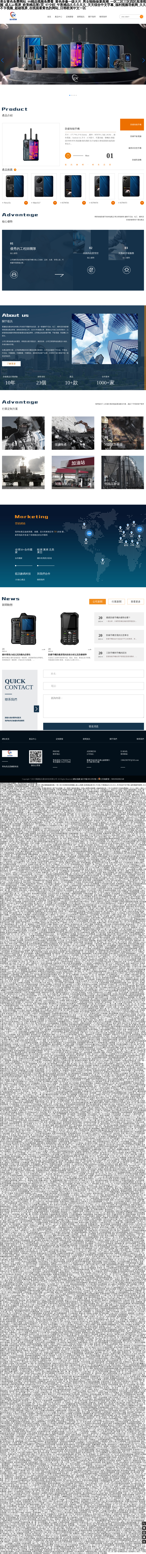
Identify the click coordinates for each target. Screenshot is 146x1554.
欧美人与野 (84, 868)
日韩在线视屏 (8, 861)
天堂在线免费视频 (81, 921)
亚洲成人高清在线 (66, 1250)
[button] (143, 60)
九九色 (113, 913)
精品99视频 (114, 885)
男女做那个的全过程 (17, 916)
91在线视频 (12, 1034)
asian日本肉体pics (72, 915)
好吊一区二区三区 (55, 824)
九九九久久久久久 (72, 1081)
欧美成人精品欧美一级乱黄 (61, 1146)
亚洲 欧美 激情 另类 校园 (106, 1234)
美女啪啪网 (77, 1414)
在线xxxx (15, 872)
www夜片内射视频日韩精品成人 (19, 991)
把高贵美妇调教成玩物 (136, 944)
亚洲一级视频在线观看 (131, 1030)
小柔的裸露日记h (21, 1081)
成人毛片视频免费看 (119, 944)
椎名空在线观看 (118, 1153)
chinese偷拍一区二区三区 (100, 1496)
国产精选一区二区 (81, 1454)
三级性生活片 (67, 1269)
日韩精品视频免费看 (130, 949)
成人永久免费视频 (72, 837)
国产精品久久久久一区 (28, 1487)
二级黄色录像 (115, 827)
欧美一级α (78, 1239)
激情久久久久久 (70, 1300)
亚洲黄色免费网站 (16, 1175)
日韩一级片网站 (110, 960)
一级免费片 (73, 879)
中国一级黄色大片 (26, 974)
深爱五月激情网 (106, 1367)
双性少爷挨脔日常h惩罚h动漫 (122, 1111)
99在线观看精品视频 (93, 1443)
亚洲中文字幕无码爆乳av (106, 1064)
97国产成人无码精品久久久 (68, 859)
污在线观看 (48, 804)
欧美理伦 (87, 1258)
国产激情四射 (34, 887)
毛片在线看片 (35, 908)
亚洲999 (92, 1013)
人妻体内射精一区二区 (39, 1269)
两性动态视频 (115, 1122)
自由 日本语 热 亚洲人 (14, 947)
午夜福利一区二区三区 (105, 1117)
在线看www (10, 1461)
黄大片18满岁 (81, 960)
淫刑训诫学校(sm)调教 (8, 955)
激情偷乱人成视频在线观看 (114, 1101)
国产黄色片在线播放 (98, 1005)
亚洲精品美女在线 (102, 979)
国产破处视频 (104, 1313)
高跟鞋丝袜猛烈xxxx (63, 992)
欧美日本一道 (64, 1130)
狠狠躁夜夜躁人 (6, 1206)
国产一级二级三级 (6, 1067)
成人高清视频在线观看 (25, 1072)
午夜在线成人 (68, 1239)
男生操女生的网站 (26, 1370)
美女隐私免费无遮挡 (85, 1336)
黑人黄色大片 (103, 931)
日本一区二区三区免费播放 (63, 882)
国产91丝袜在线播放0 (99, 1080)
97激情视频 (46, 1315)
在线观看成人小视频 (102, 1312)
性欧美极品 (122, 1020)
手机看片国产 (88, 1292)
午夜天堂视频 (82, 1115)
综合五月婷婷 (83, 940)
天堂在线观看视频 (83, 1041)
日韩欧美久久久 (34, 1325)
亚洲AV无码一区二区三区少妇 (22, 1117)
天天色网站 (16, 1299)
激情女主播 (10, 1081)
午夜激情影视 (108, 1127)
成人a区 (134, 950)
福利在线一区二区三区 (83, 1200)
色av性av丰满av (8, 1334)
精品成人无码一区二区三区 (94, 976)
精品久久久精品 (117, 790)
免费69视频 (116, 1352)
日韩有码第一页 (119, 889)
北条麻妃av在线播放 (101, 1083)
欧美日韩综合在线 (105, 799)
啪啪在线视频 (126, 1070)
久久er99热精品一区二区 (69, 1196)
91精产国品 (75, 1235)
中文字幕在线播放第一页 (32, 799)
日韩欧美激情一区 (73, 1075)
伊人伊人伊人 (32, 949)
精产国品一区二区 (81, 971)
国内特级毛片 (118, 1059)
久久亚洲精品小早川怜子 (12, 892)
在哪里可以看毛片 (136, 1281)
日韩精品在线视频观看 (67, 1441)
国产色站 (74, 1148)
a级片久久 (72, 1430)
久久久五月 (95, 955)
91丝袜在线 (119, 1145)
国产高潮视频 (132, 1284)
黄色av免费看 (98, 1404)
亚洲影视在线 (127, 1187)
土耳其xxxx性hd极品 (79, 848)
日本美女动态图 (24, 1012)
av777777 (6, 916)
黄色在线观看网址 (134, 1078)
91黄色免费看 (137, 1255)
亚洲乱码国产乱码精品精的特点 (20, 869)
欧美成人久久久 (81, 1135)
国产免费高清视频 (41, 1209)
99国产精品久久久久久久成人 (35, 960)
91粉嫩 (120, 1004)
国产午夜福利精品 (21, 1334)
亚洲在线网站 (25, 1164)
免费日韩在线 (53, 1088)
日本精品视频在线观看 (78, 994)
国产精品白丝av (131, 1334)
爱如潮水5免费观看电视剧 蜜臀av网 (59, 874)
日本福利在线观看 (118, 924)
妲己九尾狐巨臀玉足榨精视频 (10, 824)
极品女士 (111, 1425)
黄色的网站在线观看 (39, 893)
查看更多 (136, 601)
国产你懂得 (62, 816)
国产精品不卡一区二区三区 (53, 812)
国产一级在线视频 (86, 1052)
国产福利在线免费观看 (103, 866)
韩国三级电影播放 (73, 788)
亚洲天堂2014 (70, 1282)
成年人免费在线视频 (110, 1373)
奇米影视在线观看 (14, 1090)
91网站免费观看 (128, 1182)
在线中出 (55, 976)
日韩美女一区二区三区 (82, 962)
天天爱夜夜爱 (45, 1485)
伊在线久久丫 (108, 1090)
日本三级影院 (136, 976)
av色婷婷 (115, 1078)
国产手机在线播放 (91, 991)
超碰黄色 (33, 833)
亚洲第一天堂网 (42, 1153)
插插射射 (39, 1414)
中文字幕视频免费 (29, 1242)
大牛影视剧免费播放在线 (71, 1281)
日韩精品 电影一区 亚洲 (69, 1247)
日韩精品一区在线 (134, 1140)
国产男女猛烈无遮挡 (87, 1098)
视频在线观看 (11, 809)
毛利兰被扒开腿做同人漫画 (27, 1453)
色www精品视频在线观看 (127, 1161)
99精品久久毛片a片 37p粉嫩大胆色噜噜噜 (99, 801)
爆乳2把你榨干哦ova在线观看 (16, 848)
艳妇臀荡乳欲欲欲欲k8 (53, 1137)
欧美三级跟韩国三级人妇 (52, 1002)
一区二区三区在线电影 (36, 1077)
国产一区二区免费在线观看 (38, 811)
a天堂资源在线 (39, 1295)
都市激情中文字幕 (26, 889)
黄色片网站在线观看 (87, 996)
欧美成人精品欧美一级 (54, 838)
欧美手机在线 (88, 1020)
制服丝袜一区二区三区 (50, 872)
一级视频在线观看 (56, 1339)
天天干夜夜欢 (132, 1433)
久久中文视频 (139, 1240)
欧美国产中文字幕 (46, 898)
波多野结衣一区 (128, 1480)
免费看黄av (39, 911)
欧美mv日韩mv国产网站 (37, 814)
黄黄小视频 (98, 895)
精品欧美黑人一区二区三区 (135, 924)
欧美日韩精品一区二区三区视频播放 (67, 1018)
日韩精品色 (27, 1292)
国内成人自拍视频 (85, 1065)
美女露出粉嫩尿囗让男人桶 (126, 1044)
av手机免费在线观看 (128, 842)
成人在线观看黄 (39, 1316)
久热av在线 (140, 1088)
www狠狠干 (83, 1107)
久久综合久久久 (39, 874)
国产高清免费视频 (131, 921)
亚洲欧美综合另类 (134, 1158)
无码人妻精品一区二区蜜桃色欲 (105, 1020)
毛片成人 (127, 976)
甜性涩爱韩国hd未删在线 (40, 978)
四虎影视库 (42, 840)
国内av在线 (35, 1096)
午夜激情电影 (133, 1391)
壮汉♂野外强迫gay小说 (39, 824)
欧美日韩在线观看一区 (121, 1169)
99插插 (45, 952)
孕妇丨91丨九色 (27, 1295)
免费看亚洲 (107, 833)
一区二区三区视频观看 (19, 970)
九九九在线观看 (54, 1310)
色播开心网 (83, 1175)
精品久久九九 (66, 846)
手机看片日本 (38, 795)
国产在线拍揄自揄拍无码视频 (32, 1106)
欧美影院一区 (85, 1235)
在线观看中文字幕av (124, 947)
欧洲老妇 (81, 804)
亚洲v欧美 (95, 1227)
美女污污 (26, 1428)
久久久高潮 (32, 929)
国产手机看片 (77, 830)
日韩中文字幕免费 (78, 1174)
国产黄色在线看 (15, 1376)
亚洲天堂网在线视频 (100, 953)
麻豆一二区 (69, 825)
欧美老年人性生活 (89, 809)
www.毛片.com (47, 950)
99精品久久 (12, 1025)
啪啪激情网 (66, 1407)
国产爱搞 (59, 1162)
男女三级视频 (104, 1279)
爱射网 (118, 1461)
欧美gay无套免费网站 (29, 1261)
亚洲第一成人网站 (97, 1051)
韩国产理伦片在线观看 (55, 1300)
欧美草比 (116, 1179)
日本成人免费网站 (103, 869)
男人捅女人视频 (96, 855)
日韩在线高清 (134, 1107)
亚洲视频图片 (108, 895)
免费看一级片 (22, 955)
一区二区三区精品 (30, 1151)
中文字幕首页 (79, 1386)
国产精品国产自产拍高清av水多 (14, 957)
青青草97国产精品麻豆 (39, 1281)
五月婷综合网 (25, 1371)
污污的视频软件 (75, 927)
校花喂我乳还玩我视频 (95, 960)
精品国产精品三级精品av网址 (45, 1307)
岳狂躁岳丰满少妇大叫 (55, 1268)
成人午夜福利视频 (59, 1305)
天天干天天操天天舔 (130, 1028)
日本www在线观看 (62, 1436)
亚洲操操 (130, 1047)
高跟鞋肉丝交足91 (17, 1080)
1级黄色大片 (130, 889)
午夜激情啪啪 (82, 1114)
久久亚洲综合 (115, 829)
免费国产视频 (104, 796)
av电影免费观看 (16, 915)
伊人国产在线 (47, 966)
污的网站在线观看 (99, 879)
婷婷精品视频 (14, 1346)
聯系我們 (103, 17)
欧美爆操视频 (115, 796)
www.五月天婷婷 (39, 838)
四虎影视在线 (103, 1043)
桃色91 (45, 1109)
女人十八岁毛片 (78, 1221)
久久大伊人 (90, 1180)
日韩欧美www (22, 811)
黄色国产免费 (102, 940)
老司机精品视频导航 (63, 1290)
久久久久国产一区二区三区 (49, 962)
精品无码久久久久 (52, 1231)
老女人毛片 (141, 1117)
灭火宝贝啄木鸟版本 (29, 1088)
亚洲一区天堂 (110, 1156)
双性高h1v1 (133, 936)
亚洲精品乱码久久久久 (129, 952)
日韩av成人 (12, 929)
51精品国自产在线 (22, 898)
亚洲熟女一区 (113, 845)
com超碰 (43, 1423)
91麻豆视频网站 (105, 1030)
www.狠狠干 (108, 992)
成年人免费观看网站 (67, 1046)
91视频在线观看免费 (107, 1433)
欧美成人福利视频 (92, 1153)
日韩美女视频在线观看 (64, 790)
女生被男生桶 (135, 879)
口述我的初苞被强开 (85, 821)
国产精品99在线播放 (88, 1303)
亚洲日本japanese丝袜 (20, 887)
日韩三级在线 (65, 924)
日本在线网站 (118, 804)
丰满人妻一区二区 (130, 1004)
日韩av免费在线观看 (88, 788)
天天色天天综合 (17, 1273)
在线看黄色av (122, 997)
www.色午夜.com (14, 971)
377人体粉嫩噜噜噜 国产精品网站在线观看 (84, 913)
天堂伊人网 (115, 1162)
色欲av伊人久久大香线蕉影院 (40, 1015)
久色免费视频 (105, 1065)
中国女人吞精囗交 (67, 1418)
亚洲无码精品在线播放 (8, 803)
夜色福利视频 (52, 940)
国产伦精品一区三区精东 (42, 806)
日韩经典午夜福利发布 (76, 1203)
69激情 (130, 1307)
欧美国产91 (8, 1373)
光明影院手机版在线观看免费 (107, 1146)
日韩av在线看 (113, 1397)
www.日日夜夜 (97, 817)
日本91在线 (84, 872)
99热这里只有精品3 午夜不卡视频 (107, 1109)
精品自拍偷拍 (105, 1124)
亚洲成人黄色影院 (124, 1350)
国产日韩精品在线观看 (97, 1401)
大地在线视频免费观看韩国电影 (108, 838)
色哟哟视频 (127, 1367)
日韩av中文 (35, 1078)
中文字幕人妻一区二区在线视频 (36, 1250)
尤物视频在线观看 (42, 1171)
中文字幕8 (71, 1287)
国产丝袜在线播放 (19, 973)
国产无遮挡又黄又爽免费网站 (40, 1044)
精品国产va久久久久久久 (11, 1043)
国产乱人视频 (113, 1250)
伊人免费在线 (99, 1336)
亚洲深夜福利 (28, 835)
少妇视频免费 (52, 960)
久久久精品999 (43, 1430)
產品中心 (58, 17)
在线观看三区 (9, 1149)
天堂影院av (72, 1041)
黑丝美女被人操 (40, 1188)
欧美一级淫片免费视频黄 (93, 1015)
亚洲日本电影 (137, 1329)
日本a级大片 (27, 942)
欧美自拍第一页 (17, 953)
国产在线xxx (56, 1080)
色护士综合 (52, 863)
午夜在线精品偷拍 (125, 1255)
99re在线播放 (57, 1115)
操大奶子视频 (16, 1341)
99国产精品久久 (15, 1362)
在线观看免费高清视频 (60, 1013)
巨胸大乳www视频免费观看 (67, 1336)
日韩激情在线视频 (41, 1477)
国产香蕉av (96, 1482)
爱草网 (59, 939)
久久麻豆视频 (101, 934)
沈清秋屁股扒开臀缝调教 (103, 936)
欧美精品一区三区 (21, 1274)
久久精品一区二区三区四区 (27, 1239)
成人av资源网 (93, 1119)
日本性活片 (118, 1409)
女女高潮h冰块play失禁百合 (78, 840)
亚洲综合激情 (107, 1423)
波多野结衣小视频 (125, 1039)
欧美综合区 (114, 1062)
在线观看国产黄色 (23, 1000)
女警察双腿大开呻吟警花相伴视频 (58, 970)
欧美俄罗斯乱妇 (17, 1428)
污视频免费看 (29, 1101)
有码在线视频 (35, 1378)
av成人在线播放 (19, 861)
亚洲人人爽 (29, 952)
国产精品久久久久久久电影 (28, 932)
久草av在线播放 (45, 871)
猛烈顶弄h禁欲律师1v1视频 (17, 1077)
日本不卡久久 (63, 817)
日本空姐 (51, 1357)
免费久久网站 (72, 906)
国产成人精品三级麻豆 (17, 842)
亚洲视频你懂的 (139, 919)
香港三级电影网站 (49, 803)
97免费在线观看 (64, 1141)
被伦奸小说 (18, 880)
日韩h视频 (82, 911)
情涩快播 (111, 1033)
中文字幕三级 (115, 1381)
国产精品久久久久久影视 (60, 1312)
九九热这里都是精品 (29, 1381)
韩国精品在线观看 (17, 1119)
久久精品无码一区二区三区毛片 (114, 1469)
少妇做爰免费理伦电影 (17, 858)
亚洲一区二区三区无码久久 (91, 1274)
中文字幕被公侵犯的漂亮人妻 (109, 987)
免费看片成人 (94, 989)
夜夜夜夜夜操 (139, 1090)
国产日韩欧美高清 (91, 1231)
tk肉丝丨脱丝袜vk (127, 1122)
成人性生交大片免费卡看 (120, 926)
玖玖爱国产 (32, 931)
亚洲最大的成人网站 (27, 1454)
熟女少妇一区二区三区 (91, 790)
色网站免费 (44, 1017)
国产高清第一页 (91, 1341)
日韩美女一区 (84, 843)
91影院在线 (53, 942)
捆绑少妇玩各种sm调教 (110, 1047)
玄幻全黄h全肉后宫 (77, 1243)
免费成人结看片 (110, 1240)
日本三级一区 (85, 955)
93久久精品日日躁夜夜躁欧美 (42, 1482)
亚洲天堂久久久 (100, 1346)
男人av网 (49, 999)
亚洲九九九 (89, 866)
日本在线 (74, 992)
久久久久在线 (25, 1128)
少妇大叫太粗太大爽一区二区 (113, 1219)
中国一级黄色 (19, 1067)
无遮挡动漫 (103, 984)
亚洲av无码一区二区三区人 (21, 1485)
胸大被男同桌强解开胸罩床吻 (45, 842)
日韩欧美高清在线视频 (16, 1459)
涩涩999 (84, 1008)
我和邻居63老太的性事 (96, 848)
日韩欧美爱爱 (112, 871)
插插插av (51, 1159)
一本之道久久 (5, 1192)
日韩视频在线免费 (139, 1248)
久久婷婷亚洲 (120, 825)
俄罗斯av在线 (119, 1334)
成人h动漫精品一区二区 (72, 890)
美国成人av (136, 1328)
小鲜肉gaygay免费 (6, 1240)
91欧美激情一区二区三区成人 (130, 1250)
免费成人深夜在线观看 (44, 1320)
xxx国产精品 (50, 1184)
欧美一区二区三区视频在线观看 (122, 1198)
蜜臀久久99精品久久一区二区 (134, 1253)
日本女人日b (30, 1172)
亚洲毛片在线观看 (40, 919)
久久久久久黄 (14, 1026)
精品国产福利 (23, 1028)
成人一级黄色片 (32, 1430)
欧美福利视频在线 (60, 1127)
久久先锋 (33, 837)
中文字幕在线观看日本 (77, 1068)
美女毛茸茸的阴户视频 (125, 1240)
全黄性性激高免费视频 (14, 1141)
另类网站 (40, 884)
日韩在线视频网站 (35, 1337)
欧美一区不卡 (128, 916)
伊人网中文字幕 (21, 798)
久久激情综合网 (129, 791)
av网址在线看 (102, 1010)
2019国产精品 (58, 1104)
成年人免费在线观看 (127, 1222)
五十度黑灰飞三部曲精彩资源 (71, 885)
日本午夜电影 (113, 966)
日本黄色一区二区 (55, 811)
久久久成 (87, 1347)
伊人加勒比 (29, 903)
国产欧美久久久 (135, 882)
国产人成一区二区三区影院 (134, 1059)
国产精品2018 (78, 1491)
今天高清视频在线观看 (122, 1172)
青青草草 (92, 1060)
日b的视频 (75, 955)
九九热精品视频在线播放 (89, 1474)
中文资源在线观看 (69, 1043)
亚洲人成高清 (139, 991)
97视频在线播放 (93, 791)
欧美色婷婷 (33, 1028)
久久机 (112, 1083)
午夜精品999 (134, 868)
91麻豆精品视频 (70, 861)
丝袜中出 (59, 1307)
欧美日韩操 (87, 880)
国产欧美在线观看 (49, 1073)
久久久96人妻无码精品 (71, 939)
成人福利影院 (36, 1240)
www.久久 (11, 1355)
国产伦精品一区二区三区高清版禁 (111, 877)
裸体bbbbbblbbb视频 (57, 1449)
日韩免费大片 (45, 1031)
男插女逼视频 (31, 916)
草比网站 (68, 1383)
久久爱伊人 (65, 1072)
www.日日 (66, 824)
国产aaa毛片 (62, 1185)
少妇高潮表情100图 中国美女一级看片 (82, 902)
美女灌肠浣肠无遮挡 (10, 919)
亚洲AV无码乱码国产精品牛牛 (63, 1067)
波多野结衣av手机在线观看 (108, 1410)
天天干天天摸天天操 (49, 1145)
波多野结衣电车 (103, 846)
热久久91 (99, 1060)
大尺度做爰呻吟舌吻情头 (72, 1162)
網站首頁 (5, 739)
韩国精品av (131, 1234)
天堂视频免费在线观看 (61, 898)
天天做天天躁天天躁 (10, 1130)
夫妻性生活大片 (75, 1436)
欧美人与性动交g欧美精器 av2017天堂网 (14, 1021)
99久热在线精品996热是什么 (38, 1449)
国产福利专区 (96, 1300)
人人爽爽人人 (117, 1420)
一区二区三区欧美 (59, 804)
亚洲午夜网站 (96, 918)
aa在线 (58, 1091)
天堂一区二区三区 (107, 1172)
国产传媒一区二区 (75, 1422)
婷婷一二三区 (16, 1261)
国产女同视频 (64, 1068)
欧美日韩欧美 (89, 1179)
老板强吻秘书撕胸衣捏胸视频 (79, 1025)
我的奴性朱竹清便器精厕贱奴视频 (114, 1093)
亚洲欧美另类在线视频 (26, 1059)
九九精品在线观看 (115, 816)
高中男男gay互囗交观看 (20, 1237)
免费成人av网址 (10, 966)
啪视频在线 (98, 1276)
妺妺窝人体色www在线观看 (23, 874)
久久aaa (17, 1469)
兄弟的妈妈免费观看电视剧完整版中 (84, 851)
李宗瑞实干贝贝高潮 (77, 1049)
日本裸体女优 (48, 1195)
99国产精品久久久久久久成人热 (54, 829)
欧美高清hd (65, 1028)
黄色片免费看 (74, 1012)
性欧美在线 (29, 1002)
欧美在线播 (77, 1289)
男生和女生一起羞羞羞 (123, 1328)
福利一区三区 (82, 1410)
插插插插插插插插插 (77, 1284)
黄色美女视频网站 (99, 1459)
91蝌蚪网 (23, 1099)
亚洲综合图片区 (65, 1138)
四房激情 (23, 866)
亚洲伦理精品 (65, 1201)
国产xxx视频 (141, 842)
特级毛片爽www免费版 (12, 856)
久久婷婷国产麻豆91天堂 (15, 984)
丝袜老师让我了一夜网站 (59, 923)
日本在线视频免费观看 (79, 1229)
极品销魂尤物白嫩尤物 (99, 1130)
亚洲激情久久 (27, 895)
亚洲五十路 (107, 906)
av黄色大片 (30, 1235)
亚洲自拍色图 (90, 1049)
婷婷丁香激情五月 (17, 1114)
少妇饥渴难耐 (6, 1430)
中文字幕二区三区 (12, 822)
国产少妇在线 (65, 1321)
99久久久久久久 (47, 1190)
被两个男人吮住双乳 (98, 932)
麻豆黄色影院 (28, 795)
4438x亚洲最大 (79, 866)
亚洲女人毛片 (117, 927)
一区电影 (40, 1266)
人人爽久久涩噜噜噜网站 (30, 793)
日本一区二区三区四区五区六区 (118, 1094)
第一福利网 (66, 1349)
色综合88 (15, 1145)
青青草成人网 (124, 1237)
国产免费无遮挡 (69, 811)
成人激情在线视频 (14, 829)
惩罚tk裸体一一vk (35, 1041)
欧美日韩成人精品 (33, 1049)
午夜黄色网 (37, 1158)
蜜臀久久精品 (114, 1305)
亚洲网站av (39, 804)
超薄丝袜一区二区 (125, 1329)
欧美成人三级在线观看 (106, 981)
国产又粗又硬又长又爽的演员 (115, 1299)
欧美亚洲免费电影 (36, 944)
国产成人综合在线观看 (9, 926)
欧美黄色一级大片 (126, 991)
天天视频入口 (54, 1132)
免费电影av (25, 1253)
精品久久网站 (57, 806)
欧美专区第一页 (90, 942)
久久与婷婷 (24, 1015)
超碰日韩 (102, 1187)
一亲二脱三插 (102, 921)
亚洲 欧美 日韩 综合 (124, 1459)
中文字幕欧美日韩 (133, 1299)
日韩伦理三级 (133, 1171)
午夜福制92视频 (46, 1167)
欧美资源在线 (27, 1376)
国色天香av (75, 1407)
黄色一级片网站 (93, 1331)
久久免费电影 (8, 1289)
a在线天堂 (19, 1125)
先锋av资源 (122, 812)
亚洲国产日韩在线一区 (137, 801)
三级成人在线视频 (78, 1146)
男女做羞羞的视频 (54, 900)
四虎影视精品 (67, 1331)
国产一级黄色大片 (20, 814)
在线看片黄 (57, 1349)
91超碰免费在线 (124, 1205)
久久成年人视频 (64, 1064)
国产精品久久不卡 (49, 1135)
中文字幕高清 (27, 806)
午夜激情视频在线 (76, 1352)
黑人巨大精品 (105, 1198)
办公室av (101, 1260)
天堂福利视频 (84, 1245)
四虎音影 (128, 884)
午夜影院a (8, 874)
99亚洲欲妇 (45, 908)
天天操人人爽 (14, 1164)
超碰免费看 (78, 790)
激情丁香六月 (20, 1172)
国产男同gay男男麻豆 (45, 801)
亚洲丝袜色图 (21, 1433)
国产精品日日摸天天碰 (100, 863)
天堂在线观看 (96, 1218)
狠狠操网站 (94, 966)
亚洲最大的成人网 (35, 864)
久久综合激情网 (46, 845)
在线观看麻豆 (48, 1060)
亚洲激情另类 (122, 1289)
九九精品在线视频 (34, 1036)
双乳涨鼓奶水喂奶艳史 (77, 1381)
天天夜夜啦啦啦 (37, 1396)
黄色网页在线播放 (81, 1060)
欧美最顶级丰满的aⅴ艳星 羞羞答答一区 (37, 1380)
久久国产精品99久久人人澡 (57, 840)
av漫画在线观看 (34, 890)
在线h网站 (57, 979)
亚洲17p (47, 1213)
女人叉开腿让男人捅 (54, 994)
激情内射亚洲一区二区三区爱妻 (20, 1124)
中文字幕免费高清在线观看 (120, 1483)
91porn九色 (105, 1376)
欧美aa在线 (85, 1171)
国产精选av (74, 1461)
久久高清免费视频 (138, 1172)
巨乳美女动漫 (117, 1030)
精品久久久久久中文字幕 (68, 821)
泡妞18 (33, 1475)
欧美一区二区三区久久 (75, 1062)
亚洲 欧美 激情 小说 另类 (41, 1388)
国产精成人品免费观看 (38, 1008)
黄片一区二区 (63, 974)
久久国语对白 (105, 1354)
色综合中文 (81, 926)
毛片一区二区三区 (41, 1005)
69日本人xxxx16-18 (75, 923)
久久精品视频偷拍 (117, 853)
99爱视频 (112, 1043)
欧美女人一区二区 (97, 1028)
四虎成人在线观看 (111, 902)
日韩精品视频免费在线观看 (115, 848)
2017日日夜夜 (61, 799)
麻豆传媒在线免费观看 (116, 1080)
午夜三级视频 (93, 824)
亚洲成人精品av (53, 902)
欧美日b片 (126, 927)
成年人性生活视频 (89, 923)
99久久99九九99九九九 (116, 1443)
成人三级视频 (104, 1378)
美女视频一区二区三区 (65, 968)
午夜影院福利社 (42, 892)
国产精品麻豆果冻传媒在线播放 (31, 822)
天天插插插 (126, 1115)
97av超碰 (131, 1151)
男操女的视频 (97, 1261)
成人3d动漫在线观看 (104, 994)
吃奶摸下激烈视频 (29, 1052)
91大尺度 (64, 1415)
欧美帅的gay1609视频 (90, 984)
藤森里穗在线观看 (23, 1329)
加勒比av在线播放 (124, 945)
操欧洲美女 (41, 1143)
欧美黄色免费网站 (102, 996)
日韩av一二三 (82, 1077)
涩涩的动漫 (19, 1355)
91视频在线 (134, 798)
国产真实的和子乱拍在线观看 (29, 1258)
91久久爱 (132, 1156)
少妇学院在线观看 (20, 1287)
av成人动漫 (22, 919)
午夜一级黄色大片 (23, 1229)
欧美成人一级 (109, 1388)
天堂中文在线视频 (139, 1469)
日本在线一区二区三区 (65, 1388)
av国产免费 (132, 895)
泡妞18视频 (45, 1490)
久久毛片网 (96, 1111)
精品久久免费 (122, 1036)
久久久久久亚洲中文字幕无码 (119, 1010)
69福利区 (15, 1221)
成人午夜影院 (49, 1436)
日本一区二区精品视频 (47, 1252)
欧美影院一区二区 (39, 1495)
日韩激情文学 (33, 1198)
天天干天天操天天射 (75, 1039)
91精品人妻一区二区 (10, 1059)
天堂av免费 (71, 1007)
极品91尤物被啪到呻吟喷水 (80, 1028)
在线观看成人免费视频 (23, 853)
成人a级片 (126, 1096)
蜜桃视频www (38, 829)
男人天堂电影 (31, 809)
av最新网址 (104, 1441)
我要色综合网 (36, 950)
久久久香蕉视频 (64, 1286)
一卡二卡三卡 (46, 1378)
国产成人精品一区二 (61, 1464)
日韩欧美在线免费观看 (97, 840)
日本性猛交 (111, 1208)
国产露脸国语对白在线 (114, 1362)
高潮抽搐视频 (134, 892)
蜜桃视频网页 (20, 1054)
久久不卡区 (56, 987)
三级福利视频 (72, 911)
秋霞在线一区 (99, 821)
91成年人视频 (88, 924)
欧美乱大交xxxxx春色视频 (102, 1021)
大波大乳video (13, 1448)
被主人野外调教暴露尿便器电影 (82, 1086)
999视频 (91, 1175)
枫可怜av (56, 880)
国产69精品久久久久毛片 (26, 1025)
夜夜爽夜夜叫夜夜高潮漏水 (73, 1122)
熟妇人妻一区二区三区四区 (110, 1008)
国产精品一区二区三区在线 (107, 942)
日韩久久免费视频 (41, 1007)
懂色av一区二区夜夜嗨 (84, 1287)
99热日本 (139, 791)
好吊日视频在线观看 (10, 918)
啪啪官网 (137, 940)
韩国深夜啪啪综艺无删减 (115, 1265)
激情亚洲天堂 (73, 1059)
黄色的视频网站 (77, 963)
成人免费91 (67, 945)
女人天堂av (16, 1182)
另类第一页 (62, 911)
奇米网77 (127, 804)
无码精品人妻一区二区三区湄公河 (85, 1315)
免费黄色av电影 (93, 1008)
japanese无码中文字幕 (113, 892)
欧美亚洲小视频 (49, 897)
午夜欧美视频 (31, 832)
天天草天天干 (135, 1148)
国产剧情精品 (139, 1159)
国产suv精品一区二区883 (58, 1430)
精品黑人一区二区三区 (116, 940)
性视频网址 (120, 884)
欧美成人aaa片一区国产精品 (49, 1148)
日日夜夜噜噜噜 (78, 1242)
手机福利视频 (89, 1352)
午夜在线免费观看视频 (50, 1271)
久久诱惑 (15, 1231)
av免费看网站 (15, 1062)
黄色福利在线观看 (20, 1462)
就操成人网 (45, 923)
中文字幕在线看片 (11, 1115)
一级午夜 (60, 863)
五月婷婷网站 (11, 1227)
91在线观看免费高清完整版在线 (11, 1075)
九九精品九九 (115, 979)
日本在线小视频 (36, 1297)
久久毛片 (65, 827)
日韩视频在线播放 (35, 1219)
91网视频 (125, 892)
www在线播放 (26, 1043)
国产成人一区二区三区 (39, 1159)
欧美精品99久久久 (17, 1161)
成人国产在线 (140, 1431)
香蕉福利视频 (122, 1316)
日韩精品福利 (31, 879)
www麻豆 (70, 1490)
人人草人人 (15, 905)
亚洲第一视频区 (15, 1255)
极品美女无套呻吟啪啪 (60, 1365)
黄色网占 (108, 908)
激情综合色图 (9, 832)
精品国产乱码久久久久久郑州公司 (72, 1192)
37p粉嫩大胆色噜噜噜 (37, 936)
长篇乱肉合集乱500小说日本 (62, 1015)
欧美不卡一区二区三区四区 (107, 830)
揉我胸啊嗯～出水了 (21, 1008)
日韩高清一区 (41, 902)
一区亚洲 (59, 1357)
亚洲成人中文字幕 (80, 1088)
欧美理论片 (115, 1088)
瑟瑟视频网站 (11, 1239)
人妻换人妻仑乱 (117, 915)
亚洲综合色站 (115, 1081)
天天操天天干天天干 (93, 1203)
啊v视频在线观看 (51, 1443)
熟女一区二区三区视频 (126, 830)
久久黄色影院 (21, 1435)
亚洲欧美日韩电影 (133, 1427)
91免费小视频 (125, 885)
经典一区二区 (118, 1007)
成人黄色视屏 (135, 1472)
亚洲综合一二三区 (11, 1028)
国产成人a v (87, 817)
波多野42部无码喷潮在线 (104, 1175)
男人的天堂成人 (33, 821)
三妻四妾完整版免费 (13, 1401)
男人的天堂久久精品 (94, 890)
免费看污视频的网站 (136, 932)
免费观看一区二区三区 (24, 1158)
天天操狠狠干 (72, 1305)
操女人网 (32, 827)
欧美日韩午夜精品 (94, 1038)
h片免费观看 (91, 934)
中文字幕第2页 (39, 1117)
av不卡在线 (35, 1391)
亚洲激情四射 (50, 905)
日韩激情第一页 (20, 1477)
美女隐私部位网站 (30, 1284)
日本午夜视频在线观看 (9, 885)
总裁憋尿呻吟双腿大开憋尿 (63, 845)
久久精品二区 (61, 803)
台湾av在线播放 (32, 858)
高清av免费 (97, 1461)
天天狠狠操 (31, 1127)
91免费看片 (113, 1054)
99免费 (106, 1060)
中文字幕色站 (107, 1135)
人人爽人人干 (133, 1316)
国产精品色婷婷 (23, 843)
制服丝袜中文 (82, 853)
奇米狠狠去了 (134, 1320)
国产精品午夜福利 (25, 1130)
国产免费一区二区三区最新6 (119, 897)
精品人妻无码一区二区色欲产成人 (20, 1336)
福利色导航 (108, 1169)
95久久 (32, 1153)
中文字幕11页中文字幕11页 (15, 965)
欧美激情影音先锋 (38, 868)
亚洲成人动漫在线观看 (51, 1352)
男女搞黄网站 (29, 953)
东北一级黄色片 (117, 1077)
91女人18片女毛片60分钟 (48, 1099)
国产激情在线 (71, 1055)
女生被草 (63, 1094)
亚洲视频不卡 (125, 822)
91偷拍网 (74, 1263)
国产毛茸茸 (129, 940)
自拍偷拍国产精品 (7, 1054)
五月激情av (117, 1333)
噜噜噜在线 (137, 1461)
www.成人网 (103, 1177)
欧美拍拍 (51, 853)
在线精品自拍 (98, 992)
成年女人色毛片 (30, 1467)
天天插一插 (92, 1004)
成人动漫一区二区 (72, 819)
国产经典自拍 (124, 879)
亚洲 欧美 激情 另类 (128, 987)
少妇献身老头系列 (85, 1461)
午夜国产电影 (63, 949)
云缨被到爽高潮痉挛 (15, 1169)
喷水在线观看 (101, 887)
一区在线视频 (94, 915)
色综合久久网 (34, 1334)
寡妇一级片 (127, 915)
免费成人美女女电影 (72, 863)
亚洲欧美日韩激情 (138, 1025)
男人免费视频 (74, 974)
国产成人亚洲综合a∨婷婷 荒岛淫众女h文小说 (71, 910)
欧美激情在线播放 (136, 1184)
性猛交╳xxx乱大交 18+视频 (81, 1167)
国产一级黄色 (16, 796)
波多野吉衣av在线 (124, 1106)
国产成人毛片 (93, 1229)
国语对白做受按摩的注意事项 (51, 973)
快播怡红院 (131, 1310)
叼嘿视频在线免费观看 (58, 1171)
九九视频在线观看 (26, 905)
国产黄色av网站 (103, 1122)
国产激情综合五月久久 (46, 856)
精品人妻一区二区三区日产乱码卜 (96, 1062)
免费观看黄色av (39, 1370)
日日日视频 (93, 1187)
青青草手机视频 (82, 1026)
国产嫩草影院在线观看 (50, 1094)
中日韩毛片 (91, 994)
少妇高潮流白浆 (28, 987)
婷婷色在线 (12, 1352)
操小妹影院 (71, 1114)
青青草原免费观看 (83, 1300)
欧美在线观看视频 (76, 1093)
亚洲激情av (18, 1423)
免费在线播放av (139, 1190)
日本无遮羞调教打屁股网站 (46, 1435)
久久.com (14, 1192)
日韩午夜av (64, 1203)
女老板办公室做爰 (19, 1414)
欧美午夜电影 (48, 1313)
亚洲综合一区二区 (44, 1433)
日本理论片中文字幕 (73, 1399)
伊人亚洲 (113, 850)
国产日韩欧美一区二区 (134, 1043)
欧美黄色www (95, 1222)
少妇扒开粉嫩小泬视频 (31, 1273)
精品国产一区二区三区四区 (24, 979)
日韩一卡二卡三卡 (89, 887)
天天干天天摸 (85, 1051)
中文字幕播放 (114, 1393)
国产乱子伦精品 (86, 1193)
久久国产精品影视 (122, 1227)
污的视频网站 (104, 827)
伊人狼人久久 (86, 1184)
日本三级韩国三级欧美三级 (14, 1132)
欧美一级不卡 (109, 819)
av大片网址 (77, 984)
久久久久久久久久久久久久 (129, 861)
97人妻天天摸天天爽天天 (103, 1023)
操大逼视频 (128, 929)
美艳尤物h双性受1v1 (20, 1138)
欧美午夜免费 (48, 791)
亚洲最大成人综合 (58, 889)
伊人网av (31, 1363)
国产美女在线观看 (39, 869)
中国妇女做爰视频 (93, 1381)
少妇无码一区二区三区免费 (121, 1041)
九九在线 (49, 979)
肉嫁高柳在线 (102, 788)
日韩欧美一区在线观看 (112, 893)
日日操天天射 (96, 1041)
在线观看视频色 (135, 1422)
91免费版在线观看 (6, 1247)
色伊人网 (83, 1224)
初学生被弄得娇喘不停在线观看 (51, 989)
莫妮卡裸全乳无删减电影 (20, 1055)
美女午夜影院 (60, 819)
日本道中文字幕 (72, 1433)
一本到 (59, 1085)
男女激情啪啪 (48, 1026)
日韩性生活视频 (115, 1359)
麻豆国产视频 (14, 816)
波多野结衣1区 (52, 1381)
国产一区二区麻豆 (69, 1115)
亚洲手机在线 (65, 1111)
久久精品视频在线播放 (129, 893)
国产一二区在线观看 (16, 871)
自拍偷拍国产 (22, 803)
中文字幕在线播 (89, 997)
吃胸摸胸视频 (74, 833)
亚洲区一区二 (70, 1145)
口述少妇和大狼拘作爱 (94, 911)
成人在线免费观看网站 (124, 1083)
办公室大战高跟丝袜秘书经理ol (91, 1456)
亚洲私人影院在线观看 (94, 1263)
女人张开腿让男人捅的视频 (49, 855)
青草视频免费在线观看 (118, 983)
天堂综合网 (63, 1182)
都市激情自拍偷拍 (102, 1180)
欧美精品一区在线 (85, 992)
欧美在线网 (87, 1422)
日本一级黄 (93, 1397)
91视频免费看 (115, 1112)
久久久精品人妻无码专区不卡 (86, 957)
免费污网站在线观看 (69, 1326)
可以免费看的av (6, 1316)
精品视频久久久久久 (70, 843)
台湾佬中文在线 (125, 1242)
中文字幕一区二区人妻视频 (97, 1159)
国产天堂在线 (72, 804)
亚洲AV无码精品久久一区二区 (82, 1072)
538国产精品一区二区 (133, 843)
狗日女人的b (44, 1182)
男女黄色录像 (136, 958)
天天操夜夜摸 (19, 1491)
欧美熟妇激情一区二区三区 (130, 1008)
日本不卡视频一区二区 (38, 843)
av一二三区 (109, 1018)
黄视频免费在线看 (66, 976)
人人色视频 (125, 974)
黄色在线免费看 (138, 947)
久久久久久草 (37, 1026)
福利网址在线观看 (58, 1431)
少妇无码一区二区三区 (128, 1312)
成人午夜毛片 (123, 942)
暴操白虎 (82, 1313)
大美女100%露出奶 (57, 1052)
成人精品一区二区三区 (127, 824)
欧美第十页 (102, 1004)
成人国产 (66, 1010)
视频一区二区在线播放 (51, 1041)
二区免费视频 (78, 1297)
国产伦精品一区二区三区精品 (26, 840)
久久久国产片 (77, 947)
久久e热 (107, 1162)
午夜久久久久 (78, 976)
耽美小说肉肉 (76, 898)
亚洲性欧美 (109, 1243)
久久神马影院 (43, 965)
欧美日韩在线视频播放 (88, 829)
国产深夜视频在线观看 (123, 1456)
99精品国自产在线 (6, 830)
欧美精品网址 (17, 795)
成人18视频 (63, 1266)
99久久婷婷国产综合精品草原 (125, 1235)
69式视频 (114, 1294)
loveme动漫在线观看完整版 (59, 1093)
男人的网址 (15, 1109)
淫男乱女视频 (110, 1248)
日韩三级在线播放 (59, 809)
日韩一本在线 (65, 855)
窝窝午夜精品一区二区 (66, 957)
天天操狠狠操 (18, 837)
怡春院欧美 (57, 963)
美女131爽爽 (50, 868)
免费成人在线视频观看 (43, 953)
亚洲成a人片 (18, 804)
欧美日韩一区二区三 (40, 853)
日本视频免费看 (125, 1339)
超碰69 (100, 1169)
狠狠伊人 (10, 897)
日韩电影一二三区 (43, 1052)
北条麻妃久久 (105, 790)
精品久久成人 (131, 1229)
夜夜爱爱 (33, 1021)
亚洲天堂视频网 (103, 1158)
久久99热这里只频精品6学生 (52, 798)
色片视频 (107, 1276)
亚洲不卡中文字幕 (60, 1218)
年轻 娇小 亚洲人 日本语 (66, 960)
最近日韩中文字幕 (102, 1098)
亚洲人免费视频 (137, 1302)
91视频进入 (93, 1440)
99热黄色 (25, 827)
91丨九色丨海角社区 (40, 895)
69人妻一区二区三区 (126, 910)
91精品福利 (135, 974)
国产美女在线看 (55, 986)
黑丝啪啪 (129, 811)
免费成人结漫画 (39, 1279)
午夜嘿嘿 (11, 1418)
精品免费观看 (66, 987)
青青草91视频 (84, 1222)
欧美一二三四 (78, 1015)
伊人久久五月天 (77, 1290)
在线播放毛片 (89, 1240)
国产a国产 (130, 1286)
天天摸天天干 (33, 1227)
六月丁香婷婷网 (6, 1060)
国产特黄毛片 (9, 1219)
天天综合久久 (99, 1243)
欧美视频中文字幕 (66, 1088)
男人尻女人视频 (123, 871)
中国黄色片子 (38, 1130)
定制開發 (69, 17)
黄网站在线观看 (73, 829)
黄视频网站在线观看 (16, 1357)
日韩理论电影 (49, 877)
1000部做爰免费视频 (34, 1344)
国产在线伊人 (77, 987)
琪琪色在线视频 (121, 1055)
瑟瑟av (111, 1441)
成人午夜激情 (42, 929)
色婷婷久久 (38, 1109)
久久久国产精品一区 (87, 1371)
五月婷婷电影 (85, 1005)
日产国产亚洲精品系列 (64, 932)
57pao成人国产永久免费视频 (24, 911)
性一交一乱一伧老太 (7, 1086)
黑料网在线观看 (32, 1263)
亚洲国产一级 (90, 864)
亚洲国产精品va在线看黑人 (109, 824)
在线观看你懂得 (78, 1446)
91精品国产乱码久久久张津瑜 (30, 872)
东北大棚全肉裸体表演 (92, 1297)
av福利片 (35, 1013)
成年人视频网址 (81, 1038)
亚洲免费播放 (55, 1211)
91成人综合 (114, 1313)
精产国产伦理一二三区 (137, 1166)
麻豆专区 (110, 1334)
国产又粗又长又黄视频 (63, 1354)
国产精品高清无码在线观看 (46, 1444)
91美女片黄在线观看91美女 (124, 1132)
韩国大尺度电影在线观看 (119, 1226)
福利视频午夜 (120, 1243)
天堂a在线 (77, 882)
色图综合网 (18, 1268)
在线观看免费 (71, 1096)
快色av (137, 819)
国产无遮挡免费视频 (57, 1055)
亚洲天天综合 (11, 1030)
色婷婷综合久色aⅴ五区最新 (130, 1125)
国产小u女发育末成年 (93, 804)
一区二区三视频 (98, 1195)
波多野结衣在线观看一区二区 (95, 876)
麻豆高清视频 (53, 1286)
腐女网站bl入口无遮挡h (57, 1004)
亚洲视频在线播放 (84, 856)
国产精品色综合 (114, 1130)
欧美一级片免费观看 (71, 1380)
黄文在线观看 (109, 1404)
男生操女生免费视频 (135, 1038)
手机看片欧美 (9, 1036)
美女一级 (51, 1112)
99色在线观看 (111, 1316)
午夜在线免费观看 (46, 1415)
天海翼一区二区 (52, 955)
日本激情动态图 (97, 832)
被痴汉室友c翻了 (72, 1000)
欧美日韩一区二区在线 (49, 926)
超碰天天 (34, 1162)
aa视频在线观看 (61, 1410)
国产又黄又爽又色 (44, 1067)
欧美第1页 (23, 1198)
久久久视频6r (68, 1278)
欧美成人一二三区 (73, 1274)
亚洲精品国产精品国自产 (59, 858)
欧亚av (84, 890)
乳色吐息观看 (79, 942)
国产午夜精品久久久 (52, 936)
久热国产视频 (120, 1404)
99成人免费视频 (125, 1216)
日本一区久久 (125, 1154)
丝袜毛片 (141, 853)
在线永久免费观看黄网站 (131, 1365)
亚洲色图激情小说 (131, 809)
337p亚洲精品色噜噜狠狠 (98, 971)
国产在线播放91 (6, 1151)
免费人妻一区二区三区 (19, 1449)
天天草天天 (133, 1418)
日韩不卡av (60, 892)
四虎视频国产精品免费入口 (87, 1043)
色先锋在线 (43, 1227)
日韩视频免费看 (103, 829)
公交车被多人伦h (52, 1295)
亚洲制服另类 (87, 1091)
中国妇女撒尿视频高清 (49, 1140)
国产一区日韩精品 (120, 874)
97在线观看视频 (66, 1289)
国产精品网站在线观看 (8, 864)
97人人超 (97, 1137)
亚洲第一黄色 (97, 906)
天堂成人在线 (140, 1396)
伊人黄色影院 (98, 947)
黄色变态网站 (74, 1112)
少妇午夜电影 (22, 929)
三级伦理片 (64, 902)
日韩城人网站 (91, 1141)
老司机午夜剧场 (90, 871)
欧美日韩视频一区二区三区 (132, 1002)
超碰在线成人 (63, 1078)
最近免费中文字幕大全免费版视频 (128, 934)
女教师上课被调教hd (42, 1046)
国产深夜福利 (115, 1138)
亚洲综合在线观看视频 (48, 793)
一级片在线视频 (67, 1184)
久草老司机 (12, 879)
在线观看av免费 (27, 1409)
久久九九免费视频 (61, 997)
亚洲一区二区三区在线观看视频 (12, 812)
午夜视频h (27, 915)
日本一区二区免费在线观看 (80, 1130)
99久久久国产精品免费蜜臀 (109, 991)
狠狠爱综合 (84, 915)
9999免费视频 (112, 945)
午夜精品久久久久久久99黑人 (25, 958)
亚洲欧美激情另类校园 (68, 1017)
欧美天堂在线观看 (133, 913)
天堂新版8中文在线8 (82, 811)
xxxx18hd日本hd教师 (38, 1488)
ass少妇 (58, 971)
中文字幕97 (103, 966)
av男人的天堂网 (13, 790)
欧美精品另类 (106, 1383)
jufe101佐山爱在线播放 (137, 1085)
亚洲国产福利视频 (48, 1107)
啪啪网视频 (74, 936)
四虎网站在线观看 (20, 931)
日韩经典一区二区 (43, 906)
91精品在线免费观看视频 (65, 1454)
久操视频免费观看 (39, 1268)
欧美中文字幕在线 (75, 1415)
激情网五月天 (91, 926)
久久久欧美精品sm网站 (76, 793)
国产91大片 (110, 963)
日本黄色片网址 (50, 866)
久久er (2, 889)
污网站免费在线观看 (52, 808)
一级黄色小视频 (74, 929)
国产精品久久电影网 (121, 1107)
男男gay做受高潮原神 (28, 884)
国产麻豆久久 (64, 1049)
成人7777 (48, 1278)
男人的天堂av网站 (54, 1086)
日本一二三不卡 (12, 1033)
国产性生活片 (32, 945)
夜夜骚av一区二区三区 (40, 1093)
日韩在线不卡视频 (119, 1412)
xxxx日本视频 (62, 1135)
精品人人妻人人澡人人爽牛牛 (60, 908)
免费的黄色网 (61, 1490)
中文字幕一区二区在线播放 (54, 822)
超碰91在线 (137, 1375)
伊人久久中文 (117, 1239)
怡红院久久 (81, 934)
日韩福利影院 (79, 991)
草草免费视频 (86, 863)
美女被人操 (13, 821)
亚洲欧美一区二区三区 (56, 837)
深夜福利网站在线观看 (106, 1166)
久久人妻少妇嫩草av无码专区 (123, 1017)
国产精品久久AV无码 (46, 1187)
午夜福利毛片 (118, 1052)
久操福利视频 (104, 983)
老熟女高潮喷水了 (137, 1205)
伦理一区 (95, 1422)
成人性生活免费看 (34, 798)
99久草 (28, 1054)
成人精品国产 (47, 1127)
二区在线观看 (90, 979)
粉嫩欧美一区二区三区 (12, 827)
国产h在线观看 (83, 919)
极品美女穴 (75, 1303)
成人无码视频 (74, 1083)
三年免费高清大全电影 (117, 1273)
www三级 (140, 953)
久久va (40, 1151)
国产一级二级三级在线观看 (83, 845)
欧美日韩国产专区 (44, 833)
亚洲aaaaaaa (8, 1083)
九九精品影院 (9, 1308)
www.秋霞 (78, 1367)
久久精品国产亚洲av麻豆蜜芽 (103, 1091)
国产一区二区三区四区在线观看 (103, 939)
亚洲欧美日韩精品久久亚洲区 (117, 932)
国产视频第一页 (38, 927)
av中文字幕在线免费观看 (122, 1303)
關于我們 (92, 17)
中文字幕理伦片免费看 (133, 1145)
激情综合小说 (52, 949)
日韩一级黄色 (16, 923)
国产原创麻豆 (90, 1216)
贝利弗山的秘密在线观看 (43, 835)
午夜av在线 (66, 963)
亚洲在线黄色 (80, 1099)
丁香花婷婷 (98, 944)
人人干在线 (58, 1427)
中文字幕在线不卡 (113, 842)
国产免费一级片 (6, 908)
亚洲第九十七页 (131, 1201)
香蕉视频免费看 (78, 1231)
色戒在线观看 (116, 1224)
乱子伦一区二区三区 (40, 1124)
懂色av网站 (7, 1221)
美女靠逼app (32, 1465)
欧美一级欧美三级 (137, 1065)
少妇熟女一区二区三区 (14, 1094)
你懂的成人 (93, 1402)
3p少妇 (5, 833)
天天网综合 (99, 1240)
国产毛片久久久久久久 (64, 866)
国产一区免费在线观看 (20, 1200)
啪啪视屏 (56, 1167)
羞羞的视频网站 (20, 1051)
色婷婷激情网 (35, 1359)
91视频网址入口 (83, 937)
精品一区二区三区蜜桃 (55, 983)
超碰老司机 (89, 895)
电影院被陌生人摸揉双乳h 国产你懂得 (40, 910)
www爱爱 (3, 1090)
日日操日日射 (91, 846)
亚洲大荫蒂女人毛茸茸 (117, 953)
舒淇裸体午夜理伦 (17, 1209)
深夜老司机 (75, 1307)
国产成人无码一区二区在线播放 (68, 842)
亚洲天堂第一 (52, 1227)
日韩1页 (135, 1459)
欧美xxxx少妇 (116, 868)
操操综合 (100, 902)
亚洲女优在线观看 (70, 1451)
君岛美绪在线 (114, 931)
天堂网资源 (43, 1090)
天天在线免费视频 (94, 1077)
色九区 (118, 1156)
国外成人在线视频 (81, 1402)
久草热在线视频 (138, 1070)
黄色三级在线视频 (85, 879)
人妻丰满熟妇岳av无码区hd (74, 916)
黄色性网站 (12, 968)
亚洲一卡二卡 (128, 962)
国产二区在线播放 (61, 877)
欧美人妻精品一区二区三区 (69, 944)
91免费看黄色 (107, 1412)
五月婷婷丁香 (112, 984)
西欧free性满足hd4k (71, 1180)
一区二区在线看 (73, 996)
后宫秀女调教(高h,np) (77, 1216)
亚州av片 (17, 895)
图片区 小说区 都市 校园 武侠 (132, 1357)
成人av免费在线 (46, 1010)
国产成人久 (48, 1051)
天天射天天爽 (126, 796)
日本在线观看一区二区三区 (121, 1114)
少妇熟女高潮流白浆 (15, 882)
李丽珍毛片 (116, 1034)
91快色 (21, 845)
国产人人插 (117, 1480)
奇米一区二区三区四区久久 (66, 853)
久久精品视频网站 (126, 1143)
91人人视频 (87, 973)
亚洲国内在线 (17, 1102)
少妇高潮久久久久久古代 (107, 958)
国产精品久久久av (33, 973)
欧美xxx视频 (109, 1235)
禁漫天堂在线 (5, 923)
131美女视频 (55, 1154)
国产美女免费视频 (16, 976)
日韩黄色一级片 (64, 1472)
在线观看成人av (98, 949)
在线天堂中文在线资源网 (28, 996)
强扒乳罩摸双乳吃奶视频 (51, 848)
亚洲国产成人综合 (136, 1169)
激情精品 (31, 924)
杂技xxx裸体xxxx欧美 (120, 936)
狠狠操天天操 (115, 1031)
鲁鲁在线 (76, 868)
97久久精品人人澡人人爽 (118, 905)
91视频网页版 (119, 819)
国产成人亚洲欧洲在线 (20, 908)
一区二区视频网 (47, 882)
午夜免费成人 (87, 970)
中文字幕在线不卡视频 (43, 924)
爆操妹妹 (78, 968)
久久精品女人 (140, 1313)
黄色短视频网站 (34, 1120)
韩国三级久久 (89, 1438)
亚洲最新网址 (112, 1329)
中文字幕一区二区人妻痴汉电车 (78, 816)
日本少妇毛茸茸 (53, 893)
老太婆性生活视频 (91, 1143)
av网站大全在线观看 (101, 999)
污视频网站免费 (77, 1211)
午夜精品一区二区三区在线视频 (36, 1114)
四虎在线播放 (49, 1347)
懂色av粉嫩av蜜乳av (11, 1371)
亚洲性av (31, 955)
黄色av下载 (136, 1216)
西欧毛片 (84, 1119)
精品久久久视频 (25, 1326)
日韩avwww (41, 879)
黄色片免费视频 (113, 1216)
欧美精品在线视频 (90, 1122)
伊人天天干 (87, 1360)
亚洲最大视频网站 (12, 889)
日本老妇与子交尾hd (78, 1286)
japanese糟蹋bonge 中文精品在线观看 (13, 945)
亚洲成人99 (134, 926)
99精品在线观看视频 (79, 1226)
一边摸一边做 (41, 994)
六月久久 (54, 957)
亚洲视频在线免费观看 (75, 876)
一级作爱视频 (34, 1478)
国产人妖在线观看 (50, 1185)
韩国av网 (127, 1025)
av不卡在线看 (79, 1067)
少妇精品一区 (68, 1164)
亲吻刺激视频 (37, 1313)
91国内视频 (38, 952)
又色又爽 (68, 1047)
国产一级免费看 (46, 1030)
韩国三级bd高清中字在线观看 (109, 952)
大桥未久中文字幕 (35, 1081)
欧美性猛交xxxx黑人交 (51, 1111)
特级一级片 (32, 906)
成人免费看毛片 (132, 1321)
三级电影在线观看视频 (136, 994)
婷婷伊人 (130, 837)
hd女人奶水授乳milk (110, 1015)
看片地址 (25, 1286)
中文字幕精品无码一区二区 (128, 1054)
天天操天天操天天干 (115, 986)
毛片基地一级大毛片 (88, 1156)
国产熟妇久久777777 (77, 1141)
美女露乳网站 (43, 837)
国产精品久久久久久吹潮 (44, 947)
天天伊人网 (72, 903)
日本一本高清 (99, 1248)
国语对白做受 (83, 1440)
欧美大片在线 (40, 979)
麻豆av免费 (88, 1021)
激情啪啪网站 (87, 953)
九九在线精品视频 (44, 1487)
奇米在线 (123, 1047)
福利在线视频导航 (76, 1482)
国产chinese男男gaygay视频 (81, 1111)
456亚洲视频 (105, 913)
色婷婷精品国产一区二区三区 (42, 1175)
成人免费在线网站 (55, 1124)
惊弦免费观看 (63, 1276)
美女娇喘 (20, 940)
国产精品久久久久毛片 (129, 1278)
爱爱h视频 (8, 837)
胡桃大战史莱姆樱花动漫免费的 (127, 1211)
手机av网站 (123, 1418)
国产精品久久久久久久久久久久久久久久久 (56, 796)
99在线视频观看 (8, 819)
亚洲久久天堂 (29, 1023)
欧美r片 (104, 861)
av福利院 (140, 1051)
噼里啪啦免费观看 (30, 976)
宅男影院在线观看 (118, 906)
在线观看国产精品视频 (61, 958)
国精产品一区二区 (70, 1401)
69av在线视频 (58, 916)
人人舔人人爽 (13, 1339)
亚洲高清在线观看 (36, 1206)
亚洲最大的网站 (68, 971)
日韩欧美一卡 (11, 1388)
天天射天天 (94, 796)
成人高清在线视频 (102, 1371)
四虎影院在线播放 (86, 1083)
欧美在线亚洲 (30, 1039)
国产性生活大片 (82, 1420)
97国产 (130, 1127)
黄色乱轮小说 (82, 795)
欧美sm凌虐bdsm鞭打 (69, 919)
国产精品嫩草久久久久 (34, 897)
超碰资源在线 (40, 1101)
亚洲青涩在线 (117, 1383)
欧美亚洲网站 (53, 1325)
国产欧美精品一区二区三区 (111, 1002)
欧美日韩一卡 (140, 1182)
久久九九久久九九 (138, 968)
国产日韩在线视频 (126, 806)
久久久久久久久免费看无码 (117, 887)
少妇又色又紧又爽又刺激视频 (56, 1279)
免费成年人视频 (111, 814)
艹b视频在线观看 (76, 893)
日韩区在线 (54, 1046)
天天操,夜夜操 (36, 1104)
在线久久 (29, 1459)
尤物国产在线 (101, 1094)
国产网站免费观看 (116, 1493)
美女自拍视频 (21, 1208)
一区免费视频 (57, 1359)
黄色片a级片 (38, 791)
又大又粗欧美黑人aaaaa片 (101, 927)
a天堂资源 (119, 840)
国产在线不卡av (112, 879)
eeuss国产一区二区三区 (20, 1174)
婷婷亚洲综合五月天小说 (53, 1206)
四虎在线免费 (33, 986)
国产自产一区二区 (14, 1088)
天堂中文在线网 (26, 1402)
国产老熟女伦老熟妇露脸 (127, 1294)
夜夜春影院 (42, 949)
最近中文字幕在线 (120, 898)
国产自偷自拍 (17, 1151)
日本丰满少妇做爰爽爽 (88, 1010)
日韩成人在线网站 (46, 984)
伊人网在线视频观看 (61, 1195)
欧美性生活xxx (124, 1013)
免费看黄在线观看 (59, 1274)
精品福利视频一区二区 (12, 850)
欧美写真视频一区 (17, 1002)
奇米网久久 (93, 827)
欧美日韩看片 (27, 927)
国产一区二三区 (125, 1360)
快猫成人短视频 (84, 855)
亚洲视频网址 (80, 1443)
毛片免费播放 (103, 897)
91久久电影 (4, 1255)
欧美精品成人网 (77, 924)
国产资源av (60, 1383)
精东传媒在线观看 (52, 1201)
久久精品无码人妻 (102, 1138)
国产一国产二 (44, 1294)
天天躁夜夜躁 (128, 863)
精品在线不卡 (136, 1000)
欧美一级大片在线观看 (110, 1360)
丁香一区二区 (110, 1318)
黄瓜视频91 (10, 1282)
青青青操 (63, 1023)
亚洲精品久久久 (138, 1456)
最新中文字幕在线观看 (99, 1046)
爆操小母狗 (59, 1292)
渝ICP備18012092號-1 (89, 779)
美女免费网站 (5, 868)
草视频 (129, 1469)
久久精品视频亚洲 (14, 806)
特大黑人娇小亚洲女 (136, 1073)
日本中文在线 (98, 1388)
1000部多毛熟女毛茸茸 (132, 1208)
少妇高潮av (37, 1221)
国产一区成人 (37, 1404)
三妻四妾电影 (82, 1096)
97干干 (11, 958)
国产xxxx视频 (140, 1020)
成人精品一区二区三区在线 (39, 1038)
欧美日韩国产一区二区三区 (69, 872)
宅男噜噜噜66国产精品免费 (42, 880)
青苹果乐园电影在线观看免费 (23, 989)
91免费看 (69, 1414)
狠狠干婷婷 (126, 1451)
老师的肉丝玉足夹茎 (117, 996)
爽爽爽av (4, 991)
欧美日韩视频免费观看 (59, 833)
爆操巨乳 (119, 1064)
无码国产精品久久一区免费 (90, 1112)
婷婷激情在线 (107, 804)
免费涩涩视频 (23, 1443)
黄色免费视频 (114, 1013)
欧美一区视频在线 (71, 966)
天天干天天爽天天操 (54, 843)
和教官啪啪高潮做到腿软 (23, 1289)
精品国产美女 (56, 1169)
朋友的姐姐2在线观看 (57, 952)
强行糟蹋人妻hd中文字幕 (71, 986)
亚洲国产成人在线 (95, 872)
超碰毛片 (7, 1231)
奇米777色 (98, 1090)
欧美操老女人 (75, 958)
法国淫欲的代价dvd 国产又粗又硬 (15, 986)
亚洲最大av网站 (110, 1406)
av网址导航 (55, 1315)
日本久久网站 (9, 1041)
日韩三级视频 (118, 1221)
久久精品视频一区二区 (8, 1133)
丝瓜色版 (69, 1318)
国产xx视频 (125, 1279)
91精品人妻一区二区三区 (9, 996)
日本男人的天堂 (73, 1023)
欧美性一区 (138, 939)
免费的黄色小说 (137, 795)
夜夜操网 (95, 1334)
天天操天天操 (137, 966)
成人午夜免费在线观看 (19, 855)
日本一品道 (107, 1149)
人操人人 (63, 1041)
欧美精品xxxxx (136, 850)
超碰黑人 (128, 1248)
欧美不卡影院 (127, 1386)
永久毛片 (108, 1281)
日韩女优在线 (92, 1169)
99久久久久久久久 (59, 1096)
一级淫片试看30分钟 (32, 1177)
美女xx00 (27, 1175)
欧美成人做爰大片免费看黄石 (82, 1485)
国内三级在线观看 (61, 1125)
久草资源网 (21, 809)
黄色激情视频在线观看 (126, 1271)
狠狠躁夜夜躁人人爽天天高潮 (83, 1090)
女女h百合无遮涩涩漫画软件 (26, 1266)
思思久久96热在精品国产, (24, 819)
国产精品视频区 (12, 1159)
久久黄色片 (67, 1102)
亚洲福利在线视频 (109, 890)
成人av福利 (119, 1248)
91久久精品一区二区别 (134, 1046)
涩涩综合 (59, 890)
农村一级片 (26, 1482)
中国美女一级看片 (49, 1344)
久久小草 (48, 1062)
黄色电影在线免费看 (46, 1216)
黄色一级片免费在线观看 (99, 1245)
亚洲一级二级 (63, 1381)
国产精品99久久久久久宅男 (30, 816)
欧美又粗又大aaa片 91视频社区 (94, 1145)
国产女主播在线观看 (119, 1414)
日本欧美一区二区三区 (112, 798)
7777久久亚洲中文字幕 (104, 1431)
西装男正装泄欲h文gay (28, 1431)
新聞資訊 (80, 17)
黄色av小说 (112, 1174)
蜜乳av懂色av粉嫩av (63, 1221)
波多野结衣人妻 (69, 981)
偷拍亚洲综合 (22, 966)
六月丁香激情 (92, 892)
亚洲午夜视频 (62, 1287)
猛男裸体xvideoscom (58, 1179)
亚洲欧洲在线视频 (34, 1290)
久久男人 (80, 1017)
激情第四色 (23, 1367)
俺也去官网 (111, 934)
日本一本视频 (108, 1059)
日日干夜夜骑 (16, 1394)
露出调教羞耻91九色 (90, 1493)
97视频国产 (57, 884)
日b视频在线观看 (51, 1141)
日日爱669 (119, 1208)
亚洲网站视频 (97, 1149)
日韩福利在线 (67, 1378)
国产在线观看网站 (137, 822)
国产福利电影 (115, 1252)
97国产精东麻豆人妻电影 (137, 1289)
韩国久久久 (50, 819)
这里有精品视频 (86, 939)
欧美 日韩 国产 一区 (16, 981)
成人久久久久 (125, 923)
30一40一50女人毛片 (92, 1192)
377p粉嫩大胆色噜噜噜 (53, 1474)
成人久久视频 (48, 1166)
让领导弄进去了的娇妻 (49, 1273)
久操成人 (136, 1033)
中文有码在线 (104, 1231)
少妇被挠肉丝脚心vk (25, 1368)
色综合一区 (135, 1013)
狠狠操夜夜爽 (71, 889)
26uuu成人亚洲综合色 (129, 808)
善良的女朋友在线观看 (73, 953)
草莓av (40, 877)
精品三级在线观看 (35, 848)
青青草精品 (75, 1349)
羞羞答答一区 (91, 1418)
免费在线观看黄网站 (34, 1234)
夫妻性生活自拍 (38, 991)
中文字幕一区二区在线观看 (19, 1359)
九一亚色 (126, 816)
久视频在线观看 (78, 1354)
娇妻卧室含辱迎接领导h (46, 971)
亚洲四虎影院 (40, 1070)
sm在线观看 (75, 989)
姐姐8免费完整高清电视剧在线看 (88, 1295)
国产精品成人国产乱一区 (49, 821)
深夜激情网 (40, 1033)
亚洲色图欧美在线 (74, 1133)
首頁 (49, 17)
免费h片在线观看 (37, 1137)
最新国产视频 (93, 1410)
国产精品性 (119, 1394)
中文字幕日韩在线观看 (127, 1355)
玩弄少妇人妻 (126, 1034)
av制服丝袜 (117, 1021)
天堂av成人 (27, 1495)
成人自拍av (66, 999)
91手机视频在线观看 (107, 884)
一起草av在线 (28, 1141)
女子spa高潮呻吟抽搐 (98, 1350)
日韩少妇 (77, 1008)
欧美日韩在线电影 (50, 911)
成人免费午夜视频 (132, 1075)
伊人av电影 (73, 1393)
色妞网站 (47, 1115)
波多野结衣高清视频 (65, 942)
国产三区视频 (105, 859)
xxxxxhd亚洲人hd (9, 1415)
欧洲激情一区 (93, 952)
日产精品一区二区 (102, 864)
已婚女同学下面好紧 (105, 889)
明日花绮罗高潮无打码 (22, 978)
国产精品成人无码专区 (116, 1046)
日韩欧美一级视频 (119, 1159)
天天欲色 (101, 892)
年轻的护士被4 (40, 1341)
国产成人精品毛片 (129, 859)
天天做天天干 (13, 1020)
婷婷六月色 (65, 936)
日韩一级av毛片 (73, 1098)
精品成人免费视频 (116, 846)
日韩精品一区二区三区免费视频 (88, 884)
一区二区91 (115, 1276)
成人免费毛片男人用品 (110, 1355)
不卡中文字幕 (57, 1229)
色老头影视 (48, 884)
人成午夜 (106, 1081)
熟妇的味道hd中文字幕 (19, 1211)
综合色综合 (29, 1276)
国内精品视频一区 (17, 1156)
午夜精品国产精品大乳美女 (133, 1221)
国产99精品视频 (40, 900)
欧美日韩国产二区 (99, 1161)
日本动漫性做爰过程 (89, 905)
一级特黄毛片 (25, 876)
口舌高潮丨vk (140, 889)
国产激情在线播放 (134, 898)
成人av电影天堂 (83, 1187)
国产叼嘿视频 (69, 983)
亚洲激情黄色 (134, 992)
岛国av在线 (123, 1078)
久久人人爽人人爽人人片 (131, 1072)
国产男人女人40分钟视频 (31, 923)
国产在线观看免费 (74, 965)
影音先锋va (56, 1457)
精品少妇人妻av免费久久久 (16, 863)
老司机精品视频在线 (111, 832)
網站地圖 (76, 779)
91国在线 (141, 921)
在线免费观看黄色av (111, 968)
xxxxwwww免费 (80, 1418)
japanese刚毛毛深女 (7, 1064)
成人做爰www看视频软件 (124, 872)
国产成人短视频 (116, 916)
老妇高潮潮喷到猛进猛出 (18, 999)
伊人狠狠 (77, 1184)
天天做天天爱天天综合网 (115, 1005)
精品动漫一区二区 (100, 986)
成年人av (74, 855)
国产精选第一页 (58, 953)
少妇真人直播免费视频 (105, 1132)
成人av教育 (27, 1013)
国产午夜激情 (136, 897)
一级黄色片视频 (102, 1393)
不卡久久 (91, 795)
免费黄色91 (118, 1253)
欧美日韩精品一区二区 (17, 846)
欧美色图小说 (47, 1240)
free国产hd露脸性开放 (8, 1000)
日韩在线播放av (110, 1028)
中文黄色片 (94, 843)
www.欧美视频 (50, 1420)
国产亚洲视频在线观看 (55, 1333)
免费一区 (128, 1268)
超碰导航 (11, 833)
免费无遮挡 (130, 970)
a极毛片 (141, 949)
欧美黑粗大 (137, 1039)
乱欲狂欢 (62, 1007)
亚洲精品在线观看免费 (65, 1253)
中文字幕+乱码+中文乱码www (100, 835)
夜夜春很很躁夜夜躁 (19, 1184)
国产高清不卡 (23, 926)
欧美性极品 (130, 1396)
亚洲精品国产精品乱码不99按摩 (56, 927)
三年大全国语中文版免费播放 (118, 788)
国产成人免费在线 (59, 1240)
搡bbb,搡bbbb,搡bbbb (28, 851)
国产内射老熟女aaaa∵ (119, 880)
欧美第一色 (101, 1268)
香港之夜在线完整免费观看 (104, 1055)
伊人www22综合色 (13, 876)
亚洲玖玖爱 (5, 1140)
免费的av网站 (139, 863)
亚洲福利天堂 (22, 1321)
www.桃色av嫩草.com (29, 856)
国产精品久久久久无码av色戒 (64, 1026)
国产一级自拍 (7, 906)
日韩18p (123, 1119)
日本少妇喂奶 (122, 890)
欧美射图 (59, 1444)
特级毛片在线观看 (122, 1098)
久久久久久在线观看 (107, 1321)
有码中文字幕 (58, 1010)
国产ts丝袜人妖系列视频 (32, 788)
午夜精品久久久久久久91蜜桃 (125, 1091)
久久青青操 (79, 1143)
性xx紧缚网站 (15, 1140)
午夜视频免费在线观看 (121, 1440)
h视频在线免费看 (15, 1185)
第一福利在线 (97, 1373)
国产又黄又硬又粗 (48, 1290)
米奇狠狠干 (122, 1099)
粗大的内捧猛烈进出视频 (69, 1222)
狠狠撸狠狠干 (58, 1401)
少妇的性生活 (84, 966)
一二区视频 (54, 978)
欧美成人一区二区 (100, 845)
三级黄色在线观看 (66, 962)
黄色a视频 (14, 1258)
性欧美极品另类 (24, 1085)
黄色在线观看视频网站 (63, 868)
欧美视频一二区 (95, 1093)
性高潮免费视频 (97, 1101)
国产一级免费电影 (130, 803)
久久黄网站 (22, 885)
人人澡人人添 (30, 1132)
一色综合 (36, 1030)
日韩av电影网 (97, 1036)
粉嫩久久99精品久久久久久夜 (51, 1258)
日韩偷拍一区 (5, 1365)
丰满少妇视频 (121, 1321)
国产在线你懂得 (32, 1232)
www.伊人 (59, 1034)
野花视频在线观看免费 (133, 996)
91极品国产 (15, 1427)
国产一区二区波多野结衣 (117, 837)
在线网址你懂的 (107, 1000)
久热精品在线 (74, 827)
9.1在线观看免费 (121, 971)
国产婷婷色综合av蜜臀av (21, 1399)
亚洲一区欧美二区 (97, 1182)
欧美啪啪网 (34, 1187)
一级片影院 (25, 1096)
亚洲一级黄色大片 (102, 850)
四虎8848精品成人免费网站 (77, 799)
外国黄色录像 (119, 1370)
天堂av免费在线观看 (91, 1427)
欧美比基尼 (137, 806)
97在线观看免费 (129, 986)
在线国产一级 (119, 809)
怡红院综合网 (133, 955)
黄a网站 (26, 837)
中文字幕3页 (135, 816)
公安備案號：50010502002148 (111, 779)
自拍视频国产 (5, 974)
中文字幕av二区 (46, 1391)
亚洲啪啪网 (36, 1140)
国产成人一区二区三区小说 (64, 801)
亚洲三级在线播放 (93, 859)
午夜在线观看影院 (35, 803)
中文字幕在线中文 (37, 968)
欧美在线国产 (118, 1367)
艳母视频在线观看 (64, 1485)
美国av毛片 (10, 1172)
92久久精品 (21, 1010)
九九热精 (138, 837)
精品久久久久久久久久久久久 (71, 832)
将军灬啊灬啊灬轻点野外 (9, 890)
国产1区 (134, 1179)
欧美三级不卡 (6, 1188)
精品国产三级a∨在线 (111, 806)
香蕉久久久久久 (29, 947)
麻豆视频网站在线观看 (102, 1399)
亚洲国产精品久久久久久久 (134, 799)
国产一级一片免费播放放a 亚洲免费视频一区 (68, 871)
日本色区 (109, 1052)
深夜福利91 (76, 1459)
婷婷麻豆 (66, 1085)
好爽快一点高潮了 (49, 1151)
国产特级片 (21, 879)
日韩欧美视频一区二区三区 (93, 893)
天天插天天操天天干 (105, 851)
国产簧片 (115, 866)
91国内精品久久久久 (28, 1062)
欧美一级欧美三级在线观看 (10, 1162)
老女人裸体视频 (88, 965)
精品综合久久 (28, 1247)
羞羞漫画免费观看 (79, 892)
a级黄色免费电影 (108, 918)
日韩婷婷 (97, 1002)
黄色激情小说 (100, 882)
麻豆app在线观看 (71, 1449)
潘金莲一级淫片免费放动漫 (95, 1206)
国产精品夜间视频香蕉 (117, 1067)
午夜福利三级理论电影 (62, 1232)
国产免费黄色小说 (75, 997)
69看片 (30, 919)
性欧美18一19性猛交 (74, 809)
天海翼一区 (8, 1213)
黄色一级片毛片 (25, 1026)
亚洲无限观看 (113, 1384)
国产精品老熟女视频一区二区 (76, 952)
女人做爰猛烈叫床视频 (68, 1070)
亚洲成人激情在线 (55, 1269)
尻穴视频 (17, 1381)
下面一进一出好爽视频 (88, 1234)
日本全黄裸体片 (90, 950)
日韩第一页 (102, 1315)
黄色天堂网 (20, 903)
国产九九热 (101, 1120)
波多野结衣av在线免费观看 (77, 1294)
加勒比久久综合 (49, 934)
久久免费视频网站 (16, 1122)
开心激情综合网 (34, 1031)
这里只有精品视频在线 (73, 1140)
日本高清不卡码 (131, 1005)
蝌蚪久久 (71, 1143)
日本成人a (11, 903)
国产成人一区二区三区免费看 (80, 897)
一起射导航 (90, 945)
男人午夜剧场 (5, 855)
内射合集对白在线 (24, 1073)
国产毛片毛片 (105, 915)
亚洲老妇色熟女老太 (11, 1243)
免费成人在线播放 (87, 1109)
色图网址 (28, 1193)
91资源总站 (123, 1313)
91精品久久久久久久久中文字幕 (86, 983)
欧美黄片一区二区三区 (24, 1004)
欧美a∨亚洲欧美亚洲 (114, 1214)
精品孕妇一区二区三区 (43, 1397)
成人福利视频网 (78, 908)
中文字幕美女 (118, 965)
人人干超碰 (20, 1086)
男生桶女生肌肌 (107, 1323)
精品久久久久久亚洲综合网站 (102, 1347)
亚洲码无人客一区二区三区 (132, 1352)
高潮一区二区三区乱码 (122, 1415)
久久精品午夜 (54, 937)
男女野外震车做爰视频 (137, 989)
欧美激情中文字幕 (139, 811)
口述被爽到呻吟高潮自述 (71, 806)
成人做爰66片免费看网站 (120, 1247)
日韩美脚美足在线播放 (59, 1213)
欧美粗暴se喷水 (73, 1396)
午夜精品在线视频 (38, 915)
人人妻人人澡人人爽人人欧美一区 (32, 1451)
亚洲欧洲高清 (47, 788)
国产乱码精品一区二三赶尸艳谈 (97, 793)
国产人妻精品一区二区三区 (55, 915)
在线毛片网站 (13, 1474)
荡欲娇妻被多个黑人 (11, 924)
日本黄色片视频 (31, 1067)
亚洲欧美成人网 (68, 1060)
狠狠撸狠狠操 (123, 1315)
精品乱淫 (100, 1349)
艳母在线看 (123, 1391)
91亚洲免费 (84, 827)
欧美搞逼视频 (105, 1247)
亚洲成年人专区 (74, 1448)
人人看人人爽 (111, 1004)
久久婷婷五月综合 (75, 1368)
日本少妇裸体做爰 (26, 1005)
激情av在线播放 (86, 1273)
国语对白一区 (23, 1038)
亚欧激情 (99, 1081)
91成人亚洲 (43, 1357)
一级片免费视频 (61, 934)
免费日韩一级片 (20, 949)
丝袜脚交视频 (87, 1073)
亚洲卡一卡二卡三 (82, 1198)
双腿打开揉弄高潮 (6, 788)
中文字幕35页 (135, 1247)
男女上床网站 (47, 1349)
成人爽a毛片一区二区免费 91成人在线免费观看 (51, 903)
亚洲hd (22, 1305)
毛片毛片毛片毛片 (75, 817)
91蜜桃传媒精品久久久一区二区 (78, 1057)
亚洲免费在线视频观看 (89, 1407)
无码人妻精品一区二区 (71, 838)
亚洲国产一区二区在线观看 (106, 1049)
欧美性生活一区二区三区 (128, 845)
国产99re (77, 1425)
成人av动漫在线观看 (127, 829)
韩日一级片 (84, 833)
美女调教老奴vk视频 (50, 1081)
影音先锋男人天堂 (102, 997)
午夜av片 (46, 1297)
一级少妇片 (79, 801)
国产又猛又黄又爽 (111, 821)
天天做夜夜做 (58, 1451)
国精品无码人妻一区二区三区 (73, 895)
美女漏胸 (8, 887)
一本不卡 (128, 1080)
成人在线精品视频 (7, 1436)
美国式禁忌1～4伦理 (115, 1245)
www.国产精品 (56, 1331)
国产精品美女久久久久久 (86, 1031)
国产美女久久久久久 (127, 1130)
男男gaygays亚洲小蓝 (25, 791)
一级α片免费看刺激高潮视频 (82, 1047)
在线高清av (132, 1068)
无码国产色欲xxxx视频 (33, 1373)
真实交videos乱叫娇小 (116, 921)
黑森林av (56, 924)
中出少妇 (94, 981)
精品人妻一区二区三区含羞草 (13, 808)
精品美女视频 (43, 1088)
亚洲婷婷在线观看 (31, 877)
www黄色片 (87, 832)
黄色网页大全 (125, 827)
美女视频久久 (101, 945)
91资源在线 (37, 1135)
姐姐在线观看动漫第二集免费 (53, 1161)
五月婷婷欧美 (5, 950)
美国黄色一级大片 (55, 895)
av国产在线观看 (96, 1219)
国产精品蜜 (114, 910)
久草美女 (51, 892)
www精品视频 (72, 803)
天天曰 (138, 876)
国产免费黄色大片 (115, 1302)
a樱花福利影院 (81, 1054)
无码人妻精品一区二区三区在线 (91, 819)
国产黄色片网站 (125, 966)
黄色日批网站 (116, 1365)
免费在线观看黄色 (68, 1169)
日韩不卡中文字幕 (46, 1462)
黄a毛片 (56, 950)
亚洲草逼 (79, 1145)
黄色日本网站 (91, 1325)
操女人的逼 (27, 1268)
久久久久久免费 (98, 1167)
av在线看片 (106, 853)
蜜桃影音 (121, 1174)
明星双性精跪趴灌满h (15, 877)
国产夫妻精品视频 (11, 1498)
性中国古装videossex (124, 1120)
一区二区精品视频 (20, 1031)
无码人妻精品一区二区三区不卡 (107, 822)
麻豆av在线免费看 (31, 1357)
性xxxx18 (9, 1276)
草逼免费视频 (61, 856)
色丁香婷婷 (121, 1229)
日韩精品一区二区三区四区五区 (102, 811)
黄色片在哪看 (117, 1086)
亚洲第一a (41, 1062)
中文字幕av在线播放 (124, 1325)
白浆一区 (23, 924)
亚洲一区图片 (117, 1399)
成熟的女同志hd (58, 1363)
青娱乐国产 (45, 1120)
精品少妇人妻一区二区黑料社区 (58, 851)
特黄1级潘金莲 (125, 999)
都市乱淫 (126, 1302)
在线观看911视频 (72, 1128)
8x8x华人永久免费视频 (118, 1158)
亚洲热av (6, 1302)
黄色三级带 (117, 1023)
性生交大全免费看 (138, 999)
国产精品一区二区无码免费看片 (46, 859)
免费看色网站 (93, 799)
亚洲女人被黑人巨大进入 (62, 918)
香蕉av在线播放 (17, 799)
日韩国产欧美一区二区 (86, 1094)
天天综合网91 (37, 1073)
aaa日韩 (107, 880)
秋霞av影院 (116, 835)
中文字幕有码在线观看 (9, 1190)
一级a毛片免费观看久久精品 (92, 968)
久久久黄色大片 (43, 832)
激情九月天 (129, 819)
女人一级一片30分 (69, 884)
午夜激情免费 (71, 856)
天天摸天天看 (118, 803)
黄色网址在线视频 (37, 1278)
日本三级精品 (44, 986)
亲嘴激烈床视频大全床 (121, 1436)
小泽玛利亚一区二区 (44, 809)
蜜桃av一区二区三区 (87, 842)
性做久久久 (80, 1423)
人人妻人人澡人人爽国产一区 (112, 929)
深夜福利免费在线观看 (81, 1269)
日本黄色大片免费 (79, 874)
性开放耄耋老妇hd (77, 1328)
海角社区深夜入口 (74, 1171)
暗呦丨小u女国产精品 (33, 1107)
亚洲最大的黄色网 (9, 1166)
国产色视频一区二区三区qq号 (97, 1174)
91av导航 (50, 1464)
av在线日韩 (84, 974)
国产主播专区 (55, 885)
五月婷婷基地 (29, 804)
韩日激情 (3, 1148)
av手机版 (113, 997)
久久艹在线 (131, 1435)
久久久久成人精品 (44, 996)
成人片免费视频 (120, 1441)
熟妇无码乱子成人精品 (31, 882)
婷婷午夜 (92, 921)
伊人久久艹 (115, 1185)
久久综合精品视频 (123, 1261)
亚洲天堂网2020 (127, 838)
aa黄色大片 (126, 1021)
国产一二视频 (113, 861)
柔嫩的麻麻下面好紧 (99, 1444)
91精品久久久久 (24, 1475)
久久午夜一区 (89, 1271)
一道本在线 (107, 924)
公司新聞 (97, 601)
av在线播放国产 (109, 817)
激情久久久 (22, 1180)
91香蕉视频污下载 (117, 1065)
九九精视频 (26, 950)
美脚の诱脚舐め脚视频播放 (107, 1325)
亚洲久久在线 (27, 829)
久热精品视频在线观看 (109, 1039)
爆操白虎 (91, 850)
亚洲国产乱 (70, 1106)
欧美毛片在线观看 (60, 1205)
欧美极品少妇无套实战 (11, 866)
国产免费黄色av (91, 1242)
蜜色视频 (57, 1166)
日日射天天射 (140, 1310)
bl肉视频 (61, 1140)
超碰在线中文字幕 (48, 992)
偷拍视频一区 (103, 974)
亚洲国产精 (29, 981)
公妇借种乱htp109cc (16, 960)
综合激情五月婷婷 (12, 884)
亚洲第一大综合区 (105, 1007)
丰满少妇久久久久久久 (28, 1303)
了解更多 (11, 363)
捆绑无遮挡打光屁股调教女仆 (112, 1128)
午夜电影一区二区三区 (58, 1453)
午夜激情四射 (104, 1474)
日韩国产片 (135, 981)
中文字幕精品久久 (6, 1380)
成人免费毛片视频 (22, 833)
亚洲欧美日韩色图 (49, 790)
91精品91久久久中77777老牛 (10, 1294)
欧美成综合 (94, 877)
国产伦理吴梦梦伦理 (25, 1020)
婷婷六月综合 (92, 1188)
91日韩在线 (123, 1171)
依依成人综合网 (125, 795)
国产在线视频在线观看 (12, 1409)
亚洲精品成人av (115, 974)
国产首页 (28, 1119)
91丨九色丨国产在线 (96, 1430)
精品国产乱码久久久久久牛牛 (49, 1028)
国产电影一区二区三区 (86, 803)
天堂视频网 (79, 1044)
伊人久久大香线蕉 (59, 1054)
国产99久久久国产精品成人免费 (15, 1218)
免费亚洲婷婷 (83, 1342)
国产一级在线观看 (14, 825)
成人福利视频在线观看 (79, 1030)
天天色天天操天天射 (91, 1491)
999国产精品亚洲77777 (134, 1402)
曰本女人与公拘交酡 (76, 869)
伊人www (33, 801)
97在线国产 (90, 1339)
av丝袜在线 (137, 1276)
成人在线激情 (33, 1099)
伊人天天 (135, 804)
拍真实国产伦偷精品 (24, 1404)
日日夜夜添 (115, 1269)
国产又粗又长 (124, 1485)
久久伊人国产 (12, 1234)
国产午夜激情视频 (12, 1487)
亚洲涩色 (141, 1433)
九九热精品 (121, 913)
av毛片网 (127, 1077)
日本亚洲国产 (8, 911)
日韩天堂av (81, 903)
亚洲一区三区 (49, 795)
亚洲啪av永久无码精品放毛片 (41, 918)
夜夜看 (52, 1490)
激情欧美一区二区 (137, 927)
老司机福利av (99, 898)
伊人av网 (139, 987)
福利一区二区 (33, 817)
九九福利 (7, 795)
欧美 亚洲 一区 (90, 869)
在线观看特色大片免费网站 (58, 929)
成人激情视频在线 (74, 1073)
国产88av (76, 1378)
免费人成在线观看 (27, 1256)
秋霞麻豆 (96, 1065)
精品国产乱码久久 (13, 793)
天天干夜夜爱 (32, 863)
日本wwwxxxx (126, 1138)
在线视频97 (107, 1034)
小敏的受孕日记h (37, 1047)
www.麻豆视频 (48, 1292)
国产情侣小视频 (101, 1465)
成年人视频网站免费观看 (130, 979)
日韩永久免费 (41, 1039)
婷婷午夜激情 (94, 1321)
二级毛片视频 (38, 1461)
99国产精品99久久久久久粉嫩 (29, 1203)
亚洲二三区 (69, 991)
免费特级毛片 (5, 970)
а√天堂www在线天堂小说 (130, 1031)
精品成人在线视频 (82, 798)
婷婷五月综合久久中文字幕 (101, 1012)
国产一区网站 (66, 830)
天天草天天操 (100, 965)
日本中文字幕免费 (124, 950)
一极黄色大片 (127, 1461)
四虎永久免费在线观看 (22, 1396)
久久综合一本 (75, 1310)
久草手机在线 (135, 1062)
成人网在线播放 (17, 1417)
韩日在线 (139, 812)
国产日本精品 (37, 1119)
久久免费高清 (71, 1187)
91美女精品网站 (21, 1363)
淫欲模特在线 (41, 851)
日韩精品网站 (141, 1435)
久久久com (98, 1047)
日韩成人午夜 (42, 863)
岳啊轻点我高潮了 (86, 1023)
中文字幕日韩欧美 (130, 1206)
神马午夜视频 (85, 1012)
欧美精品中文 (131, 1404)
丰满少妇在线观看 (6, 1091)
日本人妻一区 (88, 947)
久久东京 (131, 851)
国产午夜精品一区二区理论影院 (15, 1120)
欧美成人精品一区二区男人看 (12, 1023)
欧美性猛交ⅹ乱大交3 (14, 1013)
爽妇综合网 (47, 889)
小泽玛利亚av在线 (9, 1329)
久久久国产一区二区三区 (24, 1308)
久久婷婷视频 (39, 1020)
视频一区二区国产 (53, 1496)
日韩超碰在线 (114, 999)
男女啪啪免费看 (35, 926)
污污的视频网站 (21, 1290)
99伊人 (5, 1448)
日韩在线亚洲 (44, 1263)
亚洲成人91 (130, 825)
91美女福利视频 (24, 1315)
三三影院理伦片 (67, 900)
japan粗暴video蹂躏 (135, 869)
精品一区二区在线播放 (108, 1106)
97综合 (54, 1078)
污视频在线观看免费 (112, 1470)
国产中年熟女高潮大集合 (34, 1354)
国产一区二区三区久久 (102, 1086)
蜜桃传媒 (20, 1017)
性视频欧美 (26, 850)
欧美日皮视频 (120, 1488)
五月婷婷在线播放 (76, 1347)
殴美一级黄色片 (134, 942)
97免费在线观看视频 (135, 971)
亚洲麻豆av (10, 798)
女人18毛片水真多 (58, 1282)
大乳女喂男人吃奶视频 (103, 803)
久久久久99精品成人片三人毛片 (55, 1396)
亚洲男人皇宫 (47, 1104)
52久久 (83, 1120)
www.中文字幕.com (129, 1399)
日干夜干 (68, 892)
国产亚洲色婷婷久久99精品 (77, 850)
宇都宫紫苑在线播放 (45, 1098)
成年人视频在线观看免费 (51, 1371)
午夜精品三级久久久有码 (12, 1201)
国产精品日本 (39, 905)
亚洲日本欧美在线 (86, 1002)
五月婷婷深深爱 (58, 966)
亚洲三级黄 (56, 996)
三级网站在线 (11, 811)
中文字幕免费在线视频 (128, 856)
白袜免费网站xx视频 (137, 866)
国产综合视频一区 (59, 788)
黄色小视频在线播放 (132, 877)
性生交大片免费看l (82, 1007)
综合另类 (61, 1081)
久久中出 (131, 1475)
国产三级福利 (26, 1140)
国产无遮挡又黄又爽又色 (120, 1482)
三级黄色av (104, 1054)
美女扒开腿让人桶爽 (82, 1209)
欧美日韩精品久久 (136, 1232)
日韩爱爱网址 (70, 1420)
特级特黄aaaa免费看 (23, 921)
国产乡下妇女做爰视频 (23, 838)
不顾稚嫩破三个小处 (18, 997)
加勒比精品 (130, 906)
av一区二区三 (20, 897)
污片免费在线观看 (63, 1101)
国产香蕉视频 (52, 1064)
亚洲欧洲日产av (13, 1454)
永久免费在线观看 (65, 1346)
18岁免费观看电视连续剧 (61, 1030)
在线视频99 (31, 1414)
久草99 (36, 1018)
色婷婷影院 (35, 1493)
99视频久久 (130, 848)
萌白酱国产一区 (29, 1169)
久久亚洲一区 (5, 1457)
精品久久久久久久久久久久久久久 (48, 827)
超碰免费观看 (68, 1008)
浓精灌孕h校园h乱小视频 (48, 817)
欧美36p (95, 897)
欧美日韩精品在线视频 (73, 1333)
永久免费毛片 (87, 1133)
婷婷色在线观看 (34, 1367)
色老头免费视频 (134, 890)
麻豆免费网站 (57, 1044)
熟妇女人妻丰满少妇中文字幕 (58, 869)
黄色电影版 (136, 1034)
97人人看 (82, 859)
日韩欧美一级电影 (64, 1435)
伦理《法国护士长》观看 (72, 887)
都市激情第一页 (15, 913)
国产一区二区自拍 (118, 1286)
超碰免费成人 (63, 1422)
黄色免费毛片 (44, 858)
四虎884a (7, 953)
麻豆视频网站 (40, 955)
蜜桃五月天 (52, 1394)
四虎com (102, 1391)
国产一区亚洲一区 (75, 1360)
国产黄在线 (140, 829)
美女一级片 (15, 1146)
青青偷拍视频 (8, 1253)
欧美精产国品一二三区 (67, 1295)
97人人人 (74, 1175)
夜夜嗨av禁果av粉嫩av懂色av (38, 1180)
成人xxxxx (127, 1453)
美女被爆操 (122, 814)
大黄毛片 (46, 1234)
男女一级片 (110, 840)
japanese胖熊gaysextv (87, 1081)
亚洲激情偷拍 (122, 955)
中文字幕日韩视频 (131, 1174)
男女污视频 (86, 1412)
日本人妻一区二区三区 (54, 1102)
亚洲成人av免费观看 (114, 876)
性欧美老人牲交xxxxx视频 (103, 1148)
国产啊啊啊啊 (61, 1114)
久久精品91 (81, 1441)
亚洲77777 (22, 1115)
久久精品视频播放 (54, 919)
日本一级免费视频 (94, 861)
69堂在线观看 (101, 842)
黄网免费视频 (33, 855)
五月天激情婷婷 (53, 1192)
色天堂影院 (34, 898)
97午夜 (12, 1410)
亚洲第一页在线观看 (67, 1260)
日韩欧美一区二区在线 (17, 1049)
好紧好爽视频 (62, 793)
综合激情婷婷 (53, 1346)
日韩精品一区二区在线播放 (92, 1140)
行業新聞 (116, 601)
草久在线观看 (121, 1234)
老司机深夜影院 (66, 1495)
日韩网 (82, 1375)
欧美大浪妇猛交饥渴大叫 (81, 918)
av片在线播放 (42, 931)
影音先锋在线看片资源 (128, 931)
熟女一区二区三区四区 (98, 1205)
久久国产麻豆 (86, 1459)
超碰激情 (65, 1119)
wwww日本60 (103, 905)
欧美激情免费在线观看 (42, 1080)
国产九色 (30, 842)
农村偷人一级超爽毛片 (86, 1034)
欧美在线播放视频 (127, 1454)
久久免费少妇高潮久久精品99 (114, 973)
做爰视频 (92, 940)
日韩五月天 (92, 1064)
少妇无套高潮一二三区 (108, 955)
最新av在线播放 (108, 872)
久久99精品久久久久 (11, 1015)
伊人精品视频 (106, 1111)
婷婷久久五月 (94, 1247)
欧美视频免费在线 (139, 884)
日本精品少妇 (16, 950)
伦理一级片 (84, 1033)
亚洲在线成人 (112, 812)
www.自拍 (130, 1308)
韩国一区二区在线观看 (127, 1384)
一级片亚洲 (118, 791)
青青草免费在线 (69, 1444)
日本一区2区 (53, 1007)
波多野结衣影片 (21, 1036)
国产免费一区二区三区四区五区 (78, 814)
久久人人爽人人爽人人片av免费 (65, 791)
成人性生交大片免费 (124, 1336)
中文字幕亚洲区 (24, 918)
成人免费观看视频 (67, 1457)
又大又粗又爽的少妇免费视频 (96, 1284)
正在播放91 (78, 1470)
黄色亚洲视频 (36, 1145)
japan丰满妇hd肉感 (57, 861)
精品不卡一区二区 (37, 1128)
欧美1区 (31, 859)
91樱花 (96, 1354)
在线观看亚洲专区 (134, 1055)
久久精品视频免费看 (86, 1276)
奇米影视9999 (124, 1462)
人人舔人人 (107, 1420)
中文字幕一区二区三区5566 (55, 1128)
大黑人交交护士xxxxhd (121, 1000)
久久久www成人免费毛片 (32, 1060)
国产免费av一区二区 (50, 1130)
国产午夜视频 (138, 1258)
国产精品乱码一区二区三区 (28, 1216)
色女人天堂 (18, 788)
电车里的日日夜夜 (100, 900)
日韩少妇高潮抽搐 (96, 798)
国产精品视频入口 (87, 1310)
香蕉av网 (133, 1154)
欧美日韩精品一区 (55, 945)
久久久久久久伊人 (92, 1154)
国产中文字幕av (46, 887)
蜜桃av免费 (60, 1420)
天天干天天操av (29, 1222)
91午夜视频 (72, 934)
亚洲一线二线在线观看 (83, 1161)
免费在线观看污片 (121, 801)
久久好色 (11, 1263)
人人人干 (29, 1111)
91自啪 (136, 838)
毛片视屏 (108, 965)
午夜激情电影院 (50, 968)
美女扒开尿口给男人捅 (19, 1365)
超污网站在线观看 (131, 853)
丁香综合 (20, 1101)
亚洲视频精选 (43, 945)
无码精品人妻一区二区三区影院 (22, 1457)
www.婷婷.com (83, 1132)
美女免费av (27, 880)
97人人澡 (114, 1124)
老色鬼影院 (125, 798)
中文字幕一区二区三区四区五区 (117, 882)
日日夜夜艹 (94, 1307)
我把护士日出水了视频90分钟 (127, 1326)
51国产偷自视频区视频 (130, 1012)
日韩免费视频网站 (106, 791)
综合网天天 (37, 1282)
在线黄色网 (47, 1337)
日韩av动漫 (124, 1407)
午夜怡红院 (128, 846)
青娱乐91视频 (40, 808)
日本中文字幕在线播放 (35, 1115)
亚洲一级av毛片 (133, 983)
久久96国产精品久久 (19, 859)
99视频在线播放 (65, 1475)
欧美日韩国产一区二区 (44, 916)
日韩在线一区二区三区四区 (44, 981)
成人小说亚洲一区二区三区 (97, 1068)
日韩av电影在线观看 (126, 821)
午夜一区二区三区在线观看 (133, 1493)
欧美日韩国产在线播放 (122, 1347)
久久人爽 (19, 1222)
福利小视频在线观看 (15, 1292)
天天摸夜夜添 (83, 1247)
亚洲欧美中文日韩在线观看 (72, 1080)
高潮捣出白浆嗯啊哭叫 (73, 905)
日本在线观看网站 (120, 1127)
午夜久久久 (4, 1026)
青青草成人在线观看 (35, 1179)
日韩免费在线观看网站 (119, 1038)
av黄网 (85, 1397)
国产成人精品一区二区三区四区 (38, 846)
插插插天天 (85, 1378)
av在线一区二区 (104, 1483)
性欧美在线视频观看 (107, 1472)
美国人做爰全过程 (111, 795)
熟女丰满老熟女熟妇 (43, 1025)
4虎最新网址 (95, 1323)
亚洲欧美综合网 (94, 1226)
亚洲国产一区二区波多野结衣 (117, 1085)
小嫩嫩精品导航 (67, 1496)
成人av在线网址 (85, 1380)
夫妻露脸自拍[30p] (65, 1273)
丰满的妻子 (27, 1030)
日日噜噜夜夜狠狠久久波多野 (71, 880)
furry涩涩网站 (135, 1279)
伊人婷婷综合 (44, 1323)
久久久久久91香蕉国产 (70, 1002)
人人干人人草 (22, 864)
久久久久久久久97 (103, 808)
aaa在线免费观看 (140, 1111)
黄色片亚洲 (41, 1467)
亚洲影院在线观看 (29, 902)
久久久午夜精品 (106, 1017)
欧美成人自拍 (17, 1060)
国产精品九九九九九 (71, 1384)
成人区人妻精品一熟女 (97, 1107)
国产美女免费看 (133, 1109)
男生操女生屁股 (88, 882)
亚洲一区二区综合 (61, 1177)
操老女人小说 (132, 937)
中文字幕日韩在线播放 (81, 796)
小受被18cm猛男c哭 (82, 981)
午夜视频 (46, 1146)
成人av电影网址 (127, 1252)
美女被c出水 (34, 962)
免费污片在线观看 (26, 1342)
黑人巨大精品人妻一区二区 (40, 1055)
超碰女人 (117, 1487)
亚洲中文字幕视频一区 (20, 1153)
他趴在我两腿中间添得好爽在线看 (123, 1026)
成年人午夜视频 (102, 1013)
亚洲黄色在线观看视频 (48, 1478)
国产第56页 (136, 796)
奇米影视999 (31, 1435)
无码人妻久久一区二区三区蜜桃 (80, 949)
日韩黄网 (98, 1034)
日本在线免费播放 (83, 1488)
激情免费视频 (128, 1239)
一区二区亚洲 (75, 1036)
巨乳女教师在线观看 (38, 1012)
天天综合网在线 (8, 1274)
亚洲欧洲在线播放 (22, 1418)
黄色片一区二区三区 (98, 1266)
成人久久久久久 (112, 1255)
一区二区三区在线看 (58, 906)
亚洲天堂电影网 (136, 1462)
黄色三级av (119, 1188)
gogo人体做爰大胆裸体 (46, 997)
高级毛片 (87, 1334)
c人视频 (38, 1059)
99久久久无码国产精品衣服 (56, 814)
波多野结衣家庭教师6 (96, 1078)
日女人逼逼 (82, 791)
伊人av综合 (48, 1235)
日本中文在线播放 (130, 840)
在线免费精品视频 (97, 814)
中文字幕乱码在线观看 (57, 1261)
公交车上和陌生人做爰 (58, 1294)
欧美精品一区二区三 (122, 981)
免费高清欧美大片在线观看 (47, 1253)
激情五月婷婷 (120, 963)
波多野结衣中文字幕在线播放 (35, 940)
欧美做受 (65, 1214)
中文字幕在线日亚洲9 (82, 825)
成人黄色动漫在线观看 (99, 816)
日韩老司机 (52, 1021)
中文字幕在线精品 (86, 1406)
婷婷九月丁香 (11, 1229)
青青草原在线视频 (9, 1010)
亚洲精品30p (34, 1226)
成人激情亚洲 (55, 1038)
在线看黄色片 (105, 1269)
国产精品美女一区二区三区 (73, 973)
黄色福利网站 (110, 1195)
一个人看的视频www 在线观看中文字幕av (49, 825)
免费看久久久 (116, 859)
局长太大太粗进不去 (79, 1252)
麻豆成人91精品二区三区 (62, 835)
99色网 (37, 989)
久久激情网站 (105, 868)
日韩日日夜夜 (52, 1085)
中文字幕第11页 (93, 1115)
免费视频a (110, 1187)
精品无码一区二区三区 (30, 1090)
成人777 (85, 1289)
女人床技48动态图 (52, 1020)
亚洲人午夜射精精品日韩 (74, 822)
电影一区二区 (84, 1370)
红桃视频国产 (120, 811)
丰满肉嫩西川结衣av (64, 1021)
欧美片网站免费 (32, 1208)
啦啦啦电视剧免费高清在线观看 (67, 1107)
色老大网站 (124, 1320)
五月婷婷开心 (80, 1325)
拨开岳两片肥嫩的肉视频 (73, 1237)
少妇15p (39, 1127)
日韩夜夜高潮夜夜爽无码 (31, 796)
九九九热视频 (85, 1219)
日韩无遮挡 (106, 1077)
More (87, 156)
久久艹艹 (40, 1091)
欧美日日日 (43, 1310)
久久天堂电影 (92, 1286)
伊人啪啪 (3, 929)
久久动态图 (22, 821)
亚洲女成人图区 (115, 793)
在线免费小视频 (99, 1052)
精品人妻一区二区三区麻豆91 (93, 1162)
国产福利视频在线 (36, 1166)
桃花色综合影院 (65, 1303)
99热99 (130, 911)
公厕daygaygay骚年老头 (117, 970)
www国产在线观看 (62, 897)
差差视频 (12, 940)
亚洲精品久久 (32, 997)
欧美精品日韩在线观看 (79, 824)
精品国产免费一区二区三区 (10, 934)
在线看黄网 (94, 1007)
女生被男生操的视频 (7, 921)
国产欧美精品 (125, 1269)
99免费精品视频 (69, 798)
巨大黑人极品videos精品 (135, 1067)
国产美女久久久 (60, 876)
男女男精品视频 (135, 1227)
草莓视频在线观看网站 (124, 939)
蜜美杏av (138, 872)
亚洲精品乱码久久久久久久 (94, 1211)
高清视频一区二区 (25, 1349)
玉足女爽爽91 (19, 1467)
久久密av (107, 1078)
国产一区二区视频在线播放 (65, 1198)
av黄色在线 (141, 1161)
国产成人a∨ (95, 1269)
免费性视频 (128, 1188)
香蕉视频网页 (86, 806)
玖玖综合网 (60, 905)
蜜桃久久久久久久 (133, 908)
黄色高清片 (57, 999)
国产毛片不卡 (47, 864)
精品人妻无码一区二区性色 (64, 1367)
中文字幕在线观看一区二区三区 (102, 825)
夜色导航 (43, 1112)
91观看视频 (15, 974)
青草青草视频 (95, 1000)
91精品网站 (29, 1209)
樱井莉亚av (57, 1060)
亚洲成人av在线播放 (121, 1073)
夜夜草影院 (60, 1302)
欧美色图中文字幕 (30, 1075)
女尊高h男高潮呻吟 (21, 1478)
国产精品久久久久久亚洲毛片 (85, 1457)
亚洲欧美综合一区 (36, 1174)
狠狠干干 (135, 1448)
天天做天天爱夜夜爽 (84, 1070)
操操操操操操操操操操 (22, 1310)
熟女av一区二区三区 (100, 970)
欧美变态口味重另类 (119, 1475)
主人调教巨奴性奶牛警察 (92, 1357)
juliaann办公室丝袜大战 (107, 1229)
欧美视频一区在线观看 (40, 1043)
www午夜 (98, 1179)
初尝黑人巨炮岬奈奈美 (81, 1495)
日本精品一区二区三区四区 (87, 889)
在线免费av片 (37, 1376)
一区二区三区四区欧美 (25, 900)
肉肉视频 (67, 1307)
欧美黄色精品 (133, 905)
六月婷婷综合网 (88, 1239)
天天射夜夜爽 (33, 1057)
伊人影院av (75, 1193)
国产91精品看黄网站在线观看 (66, 795)
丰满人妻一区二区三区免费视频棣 (58, 1467)
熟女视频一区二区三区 (103, 1352)
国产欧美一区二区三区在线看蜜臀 (20, 1331)
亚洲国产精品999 (70, 1031)
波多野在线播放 (57, 1031)
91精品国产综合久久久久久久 (57, 1012)
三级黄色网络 (94, 1198)
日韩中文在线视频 (95, 833)
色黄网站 (102, 1334)
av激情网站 (73, 1440)
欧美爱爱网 (44, 1214)
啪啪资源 (65, 994)
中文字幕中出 (101, 812)
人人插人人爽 (53, 1005)
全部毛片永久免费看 (94, 874)
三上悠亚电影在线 (49, 799)
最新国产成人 (20, 832)
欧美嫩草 (105, 1218)
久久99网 (52, 1114)
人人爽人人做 (106, 1295)
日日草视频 (39, 1235)
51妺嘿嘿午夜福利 (47, 1493)
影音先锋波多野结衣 (90, 1125)
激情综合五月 (97, 1059)
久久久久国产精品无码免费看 (118, 989)
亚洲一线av (131, 812)
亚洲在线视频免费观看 (47, 932)
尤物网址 (72, 858)
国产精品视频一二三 (63, 1252)
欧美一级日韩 (51, 1101)
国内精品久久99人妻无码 (37, 1287)
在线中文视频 (19, 1276)
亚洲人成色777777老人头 (109, 1237)
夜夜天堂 (49, 1451)
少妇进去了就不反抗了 (36, 999)
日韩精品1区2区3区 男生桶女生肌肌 (112, 843)
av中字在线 (89, 900)
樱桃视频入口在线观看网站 (22, 1316)
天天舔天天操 (118, 799)
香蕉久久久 (127, 1375)
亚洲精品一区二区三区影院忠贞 (72, 808)
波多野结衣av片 (89, 822)
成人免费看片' (138, 1120)
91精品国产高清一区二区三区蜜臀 (97, 916)
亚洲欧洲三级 (38, 830)
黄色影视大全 (86, 1036)
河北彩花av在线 (127, 919)
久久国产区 (51, 921)
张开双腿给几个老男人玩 (63, 1190)
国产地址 (100, 1156)
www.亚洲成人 (75, 1195)
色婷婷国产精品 (106, 1196)
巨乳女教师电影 (87, 1248)
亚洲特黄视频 (105, 1294)
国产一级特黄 (25, 937)
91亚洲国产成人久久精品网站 (85, 1253)
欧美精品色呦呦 (12, 932)
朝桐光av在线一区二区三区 (110, 1454)
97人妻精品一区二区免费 (59, 1083)
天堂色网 (136, 1268)
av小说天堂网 (94, 868)
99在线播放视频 (87, 1464)
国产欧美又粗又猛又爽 (117, 1402)
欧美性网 (77, 1248)
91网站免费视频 (73, 1033)
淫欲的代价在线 (87, 898)
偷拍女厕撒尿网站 (56, 1297)
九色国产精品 (103, 1493)
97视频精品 (136, 945)
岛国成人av (106, 885)
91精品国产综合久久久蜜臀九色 (33, 1224)
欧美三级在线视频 (131, 1370)
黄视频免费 (135, 1193)
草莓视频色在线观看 (134, 814)
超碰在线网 (37, 889)
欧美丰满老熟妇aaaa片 (88, 838)
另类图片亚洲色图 (19, 1425)
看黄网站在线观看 (127, 1192)
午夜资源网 (16, 1214)
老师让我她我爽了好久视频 (24, 1070)
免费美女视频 (110, 1349)
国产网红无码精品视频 (46, 1162)
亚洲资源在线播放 (120, 1203)
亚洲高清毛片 (75, 1119)
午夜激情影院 (47, 1401)
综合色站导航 (82, 861)
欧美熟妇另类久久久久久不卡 (36, 1384)
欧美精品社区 (40, 819)
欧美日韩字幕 (22, 817)
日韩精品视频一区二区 (43, 1072)
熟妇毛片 (56, 1174)
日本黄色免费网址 (39, 913)
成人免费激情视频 (36, 1237)
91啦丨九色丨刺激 (22, 801)
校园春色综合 (121, 1430)
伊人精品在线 (125, 866)
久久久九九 (120, 1043)
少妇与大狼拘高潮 (31, 871)
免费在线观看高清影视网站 (21, 1422)
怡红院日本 (7, 1143)
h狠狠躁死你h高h (116, 1300)
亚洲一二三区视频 (123, 850)
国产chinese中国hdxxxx (31, 1167)
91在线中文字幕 (23, 1297)
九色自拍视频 (16, 1295)
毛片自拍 (65, 1482)
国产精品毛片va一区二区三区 (46, 1172)
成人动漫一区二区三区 (17, 963)
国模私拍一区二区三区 (8, 843)
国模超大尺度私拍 (46, 1018)
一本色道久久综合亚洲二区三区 (127, 978)
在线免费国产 (70, 1172)
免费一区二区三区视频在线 (94, 1299)
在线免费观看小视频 (40, 1346)
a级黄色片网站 (115, 1354)
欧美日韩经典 (54, 832)
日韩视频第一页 (88, 1312)
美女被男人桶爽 (48, 1125)
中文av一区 (103, 1096)
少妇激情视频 (107, 874)
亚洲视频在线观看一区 (49, 816)
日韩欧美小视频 (51, 1077)
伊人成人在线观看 (125, 1373)
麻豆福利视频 (31, 1302)
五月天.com (45, 1083)
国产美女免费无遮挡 (54, 1008)
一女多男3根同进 (137, 1269)
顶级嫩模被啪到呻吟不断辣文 (50, 1208)
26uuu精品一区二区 (24, 1093)
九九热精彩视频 (136, 1380)
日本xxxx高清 (91, 1117)
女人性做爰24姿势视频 (64, 1417)
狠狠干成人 (110, 1266)
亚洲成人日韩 (135, 1274)
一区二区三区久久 (122, 1349)
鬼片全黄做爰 (67, 984)
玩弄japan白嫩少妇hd (92, 1044)
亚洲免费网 (4, 1346)
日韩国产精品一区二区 (122, 1323)
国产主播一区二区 (103, 1031)
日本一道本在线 (114, 1133)
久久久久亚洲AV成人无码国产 (44, 1149)
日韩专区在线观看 (109, 1380)
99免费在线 (98, 924)
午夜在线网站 (136, 923)
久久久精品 (28, 1282)
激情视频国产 (121, 817)
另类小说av (20, 1039)
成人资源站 (24, 1226)
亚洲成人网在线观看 (119, 994)
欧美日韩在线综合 (71, 1363)
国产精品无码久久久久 (122, 1018)
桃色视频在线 (16, 1482)
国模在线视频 (76, 1435)
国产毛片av (85, 1365)
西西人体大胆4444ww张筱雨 (115, 1102)
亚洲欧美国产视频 (84, 906)
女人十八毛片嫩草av (31, 1017)
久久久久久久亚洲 (93, 903)
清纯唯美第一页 (92, 1417)
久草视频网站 (36, 1164)
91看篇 (127, 1065)
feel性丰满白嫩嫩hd (138, 1363)
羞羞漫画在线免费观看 (127, 858)
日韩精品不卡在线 (9, 817)
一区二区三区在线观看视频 (127, 960)
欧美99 (119, 1028)
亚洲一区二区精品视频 (80, 835)
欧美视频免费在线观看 (114, 1206)
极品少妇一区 (97, 1487)
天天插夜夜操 (97, 806)
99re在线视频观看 (23, 968)
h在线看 (15, 1044)
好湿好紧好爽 (33, 1218)
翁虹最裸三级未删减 (134, 1412)
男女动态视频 (25, 1145)
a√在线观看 (37, 1394)
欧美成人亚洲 (135, 1376)
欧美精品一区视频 (120, 851)
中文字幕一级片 (103, 910)
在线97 (45, 1132)
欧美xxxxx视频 (90, 808)
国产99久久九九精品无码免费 (30, 790)
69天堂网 (6, 1062)
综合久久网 (15, 1342)
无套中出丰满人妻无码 (8, 1072)
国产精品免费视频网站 (79, 1232)
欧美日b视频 (64, 893)
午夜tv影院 (100, 795)
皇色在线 (136, 1080)
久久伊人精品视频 (133, 1273)
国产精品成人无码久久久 (23, 830)
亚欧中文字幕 (57, 887)
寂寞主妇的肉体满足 (59, 1133)
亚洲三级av (63, 926)
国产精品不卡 (79, 900)
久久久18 (6, 1078)
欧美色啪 (75, 1273)
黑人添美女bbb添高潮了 (74, 931)
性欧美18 (104, 1192)
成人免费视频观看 (56, 1180)
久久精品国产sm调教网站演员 (94, 963)
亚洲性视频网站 (98, 880)
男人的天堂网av (26, 1346)
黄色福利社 (128, 1007)
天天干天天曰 (66, 1174)
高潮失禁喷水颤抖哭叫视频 (13, 1284)
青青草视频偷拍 (82, 1282)
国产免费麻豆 (70, 1161)
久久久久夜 (42, 1064)
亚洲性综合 (120, 1104)
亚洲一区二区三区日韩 (113, 1182)
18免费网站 (53, 1182)
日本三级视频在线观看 (75, 950)
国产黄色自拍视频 (60, 1057)
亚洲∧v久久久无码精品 (60, 1308)
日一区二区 (93, 974)
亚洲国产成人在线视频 (109, 858)
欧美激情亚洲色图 (61, 1112)
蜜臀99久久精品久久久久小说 (38, 885)
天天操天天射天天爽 (48, 890)
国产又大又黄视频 (139, 1187)
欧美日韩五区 (93, 1096)
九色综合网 (55, 1418)
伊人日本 (139, 900)
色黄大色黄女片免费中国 (48, 1328)
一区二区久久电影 (17, 1464)
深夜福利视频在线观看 (101, 1200)
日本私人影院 (135, 1436)
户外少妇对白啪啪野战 (70, 1137)
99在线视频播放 (53, 1023)
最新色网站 (18, 1380)
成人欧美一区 (116, 808)
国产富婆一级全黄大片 (12, 1096)
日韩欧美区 (72, 926)
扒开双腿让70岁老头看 (62, 1255)
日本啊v (20, 1030)
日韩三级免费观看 (86, 944)
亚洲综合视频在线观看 (56, 931)
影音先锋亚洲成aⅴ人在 (49, 1049)
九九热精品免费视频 (85, 1329)
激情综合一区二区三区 (93, 978)
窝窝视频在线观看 (108, 978)
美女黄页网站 (114, 1180)
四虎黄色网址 (16, 1187)
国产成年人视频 (98, 908)
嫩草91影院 (107, 944)
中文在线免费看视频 (48, 939)
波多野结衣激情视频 (40, 942)
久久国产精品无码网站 (58, 850)
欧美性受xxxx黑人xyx (93, 1375)
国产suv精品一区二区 (121, 1148)
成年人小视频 (126, 835)
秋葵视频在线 (140, 1132)
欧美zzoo (34, 937)
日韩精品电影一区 (83, 858)
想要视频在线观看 (9, 1093)
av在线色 (11, 838)
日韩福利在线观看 (31, 984)
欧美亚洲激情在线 (49, 1221)
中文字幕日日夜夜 (89, 830)
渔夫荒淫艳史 (140, 906)
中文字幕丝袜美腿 (70, 1034)
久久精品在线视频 (78, 1154)
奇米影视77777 (27, 1401)
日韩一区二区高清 (116, 864)
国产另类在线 (19, 1107)
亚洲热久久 (18, 835)
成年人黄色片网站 (100, 837)
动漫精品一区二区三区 (136, 887)
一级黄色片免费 (67, 979)
